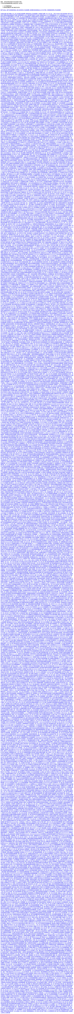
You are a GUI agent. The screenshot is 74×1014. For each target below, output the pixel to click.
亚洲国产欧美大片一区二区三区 (10, 261)
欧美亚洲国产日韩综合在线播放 (29, 626)
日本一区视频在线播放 (23, 154)
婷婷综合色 (54, 104)
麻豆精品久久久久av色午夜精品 (24, 305)
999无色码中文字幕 (32, 292)
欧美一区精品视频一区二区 (56, 42)
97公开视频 (5, 482)
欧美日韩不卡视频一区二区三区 (22, 541)
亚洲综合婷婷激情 (39, 498)
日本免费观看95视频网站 (26, 174)
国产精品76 (60, 426)
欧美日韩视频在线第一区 (20, 876)
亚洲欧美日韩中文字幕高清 (30, 314)
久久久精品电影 (55, 348)
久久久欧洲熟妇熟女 (26, 874)
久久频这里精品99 (66, 249)
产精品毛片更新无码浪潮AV (13, 996)
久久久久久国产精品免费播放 (54, 672)
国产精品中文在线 (35, 594)
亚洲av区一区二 (40, 189)
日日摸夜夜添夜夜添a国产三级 (31, 676)
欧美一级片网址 (57, 675)
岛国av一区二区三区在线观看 (8, 578)
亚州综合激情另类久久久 (25, 885)
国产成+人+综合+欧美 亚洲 (18, 862)
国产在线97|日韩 (69, 549)
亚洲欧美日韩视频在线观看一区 (59, 495)
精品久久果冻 (68, 275)
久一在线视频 (65, 973)
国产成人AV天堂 (55, 199)
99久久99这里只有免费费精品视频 (35, 944)
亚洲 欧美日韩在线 (48, 637)
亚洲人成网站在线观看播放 (13, 163)
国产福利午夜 (24, 507)
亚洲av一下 (42, 905)
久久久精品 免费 (30, 133)
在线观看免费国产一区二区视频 (16, 968)
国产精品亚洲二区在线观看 (35, 479)
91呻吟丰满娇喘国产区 (9, 189)
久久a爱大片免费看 (32, 175)
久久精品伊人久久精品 (64, 243)
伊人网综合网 (34, 983)
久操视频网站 (68, 976)
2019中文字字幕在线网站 (24, 888)
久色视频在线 (50, 274)
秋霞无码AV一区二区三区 (34, 86)
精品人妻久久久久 (68, 914)
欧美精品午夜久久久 (44, 186)
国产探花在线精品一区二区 (36, 613)
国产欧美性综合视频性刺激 (37, 814)
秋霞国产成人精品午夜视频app (50, 183)
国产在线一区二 (24, 202)
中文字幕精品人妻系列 (48, 888)
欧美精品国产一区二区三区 (29, 818)
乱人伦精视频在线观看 (35, 34)
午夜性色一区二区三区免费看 (16, 68)
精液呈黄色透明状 (43, 198)
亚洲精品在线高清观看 (10, 434)
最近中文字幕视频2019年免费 (47, 887)
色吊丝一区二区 (16, 153)
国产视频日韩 (44, 137)
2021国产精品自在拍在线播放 (65, 759)
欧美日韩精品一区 (42, 175)
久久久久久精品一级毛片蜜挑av (26, 213)
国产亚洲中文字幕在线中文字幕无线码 (14, 484)
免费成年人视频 (36, 41)
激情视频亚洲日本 (64, 322)
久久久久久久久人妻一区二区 (64, 396)
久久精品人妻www (66, 142)
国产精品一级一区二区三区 (20, 292)
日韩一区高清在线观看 (28, 525)
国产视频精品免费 (32, 706)
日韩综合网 (3, 13)
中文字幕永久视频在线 (64, 355)
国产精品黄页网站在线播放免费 (35, 454)
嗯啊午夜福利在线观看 (58, 207)
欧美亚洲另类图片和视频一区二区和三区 (54, 635)
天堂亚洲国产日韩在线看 (13, 110)
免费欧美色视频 (5, 139)
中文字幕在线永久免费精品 (49, 956)
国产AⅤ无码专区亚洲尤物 (13, 358)
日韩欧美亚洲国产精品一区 (33, 257)
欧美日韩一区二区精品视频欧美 (30, 599)
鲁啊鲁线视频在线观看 (50, 440)
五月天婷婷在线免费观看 (35, 631)
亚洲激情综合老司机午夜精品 (34, 242)
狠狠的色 (8, 770)
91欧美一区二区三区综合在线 (27, 53)
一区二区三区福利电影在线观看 (19, 479)
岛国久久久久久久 (26, 346)
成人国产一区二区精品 (22, 578)
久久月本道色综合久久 (63, 685)
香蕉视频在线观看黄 (51, 469)
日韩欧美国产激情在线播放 (22, 705)
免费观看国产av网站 (14, 548)
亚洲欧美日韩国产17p (53, 172)
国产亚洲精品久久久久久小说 (30, 634)
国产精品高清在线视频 (47, 169)
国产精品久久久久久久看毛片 (24, 190)
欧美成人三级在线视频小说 (57, 796)
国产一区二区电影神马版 (12, 885)
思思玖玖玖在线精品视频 (30, 78)
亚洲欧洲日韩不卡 (28, 165)
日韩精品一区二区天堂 (27, 428)
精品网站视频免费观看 (62, 166)
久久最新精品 (13, 136)
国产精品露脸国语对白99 (56, 563)
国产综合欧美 (63, 346)
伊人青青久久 (20, 535)
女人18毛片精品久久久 (11, 632)
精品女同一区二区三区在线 (13, 202)
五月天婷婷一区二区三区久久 (22, 48)
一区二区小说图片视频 (55, 917)
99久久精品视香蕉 (35, 641)
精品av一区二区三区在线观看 (60, 479)
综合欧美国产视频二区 (20, 162)
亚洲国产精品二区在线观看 (31, 781)
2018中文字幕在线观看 (50, 815)
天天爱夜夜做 (61, 965)
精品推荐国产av (31, 72)
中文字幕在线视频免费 (11, 142)
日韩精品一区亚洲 (13, 476)
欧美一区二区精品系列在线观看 (42, 47)
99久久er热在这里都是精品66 (50, 401)
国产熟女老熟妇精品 (44, 990)
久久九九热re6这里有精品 (8, 796)
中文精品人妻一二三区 (40, 330)
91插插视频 (56, 962)
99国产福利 (31, 985)
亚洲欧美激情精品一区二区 (52, 224)
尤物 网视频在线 (25, 343)
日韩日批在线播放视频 (52, 538)
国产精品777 (69, 584)
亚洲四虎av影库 (37, 764)
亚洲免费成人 (21, 646)
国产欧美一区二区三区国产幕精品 (16, 596)
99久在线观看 (57, 985)
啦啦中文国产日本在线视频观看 (51, 60)
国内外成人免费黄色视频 (47, 337)
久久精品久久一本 (21, 72)
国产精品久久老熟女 (52, 269)
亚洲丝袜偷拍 (58, 109)
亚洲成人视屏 (22, 802)
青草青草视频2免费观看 (57, 363)
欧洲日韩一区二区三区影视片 (60, 24)
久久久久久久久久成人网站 (9, 640)
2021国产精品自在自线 (18, 457)
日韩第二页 (5, 178)
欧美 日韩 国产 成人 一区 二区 (18, 221)
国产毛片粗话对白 (19, 231)
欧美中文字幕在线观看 (14, 602)
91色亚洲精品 (49, 755)
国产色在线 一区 (34, 529)
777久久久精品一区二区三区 (49, 628)
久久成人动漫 (37, 519)
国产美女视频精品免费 (26, 749)
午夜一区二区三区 (41, 694)
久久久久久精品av (38, 363)
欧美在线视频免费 (44, 697)
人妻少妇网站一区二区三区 (52, 696)
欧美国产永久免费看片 (10, 572)
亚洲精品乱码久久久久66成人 (38, 856)
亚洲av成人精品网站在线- (49, 723)
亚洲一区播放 (5, 299)
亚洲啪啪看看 (51, 218)
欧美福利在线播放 (38, 116)
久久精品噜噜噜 (40, 1000)
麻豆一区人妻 (26, 529)
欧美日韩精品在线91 (57, 502)
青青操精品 (21, 660)
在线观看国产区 (21, 693)
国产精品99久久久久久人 (12, 608)
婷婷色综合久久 (11, 128)
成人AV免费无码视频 (26, 446)
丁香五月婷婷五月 (68, 817)
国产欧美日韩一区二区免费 (66, 84)
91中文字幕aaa (68, 952)
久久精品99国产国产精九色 (45, 634)
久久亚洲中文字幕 (42, 626)
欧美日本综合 (47, 511)
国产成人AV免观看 (40, 127)
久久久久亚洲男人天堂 (32, 950)
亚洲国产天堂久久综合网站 (17, 581)
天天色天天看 (53, 470)
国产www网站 (58, 991)
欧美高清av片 (43, 407)
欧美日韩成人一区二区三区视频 (53, 826)
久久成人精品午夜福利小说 (15, 460)
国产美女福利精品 (64, 348)
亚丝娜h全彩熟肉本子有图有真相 (19, 308)
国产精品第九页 (5, 239)
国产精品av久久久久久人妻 (29, 575)
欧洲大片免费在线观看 (11, 510)
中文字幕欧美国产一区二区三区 (44, 148)
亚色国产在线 (30, 485)
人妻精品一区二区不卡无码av (61, 287)
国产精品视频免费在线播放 (14, 1003)
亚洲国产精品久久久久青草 (66, 876)
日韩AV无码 (60, 552)
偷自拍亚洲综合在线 (63, 231)
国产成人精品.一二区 (16, 666)
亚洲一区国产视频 (54, 778)
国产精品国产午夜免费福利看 (10, 342)
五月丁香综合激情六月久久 (28, 222)
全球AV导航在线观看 (20, 464)
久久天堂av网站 (24, 840)
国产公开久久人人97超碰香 (18, 696)
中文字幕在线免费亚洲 (45, 104)
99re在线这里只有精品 (60, 487)
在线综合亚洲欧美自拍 (34, 252)
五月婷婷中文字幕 (33, 308)
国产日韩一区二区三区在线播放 (27, 177)
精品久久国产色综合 (38, 142)
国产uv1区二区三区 (20, 702)
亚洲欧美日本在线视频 (23, 566)
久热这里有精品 (43, 31)
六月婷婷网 (3, 110)
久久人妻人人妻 (34, 187)
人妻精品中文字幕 (58, 351)
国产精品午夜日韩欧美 (41, 377)
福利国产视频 (40, 357)
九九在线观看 (27, 753)
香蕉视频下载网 (30, 930)
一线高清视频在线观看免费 (38, 354)
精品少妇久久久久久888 (55, 136)
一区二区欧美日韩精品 (46, 735)
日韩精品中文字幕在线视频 (29, 685)
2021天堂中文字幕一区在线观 (24, 233)
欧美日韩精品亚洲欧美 (23, 912)
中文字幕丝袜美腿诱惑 (51, 127)
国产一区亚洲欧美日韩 (49, 487)
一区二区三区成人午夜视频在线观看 (11, 584)
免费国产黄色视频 (62, 703)
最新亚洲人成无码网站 (34, 339)
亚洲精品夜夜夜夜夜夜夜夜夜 (25, 383)
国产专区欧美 (59, 201)
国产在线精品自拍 (50, 165)
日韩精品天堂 (9, 955)
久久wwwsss (66, 314)
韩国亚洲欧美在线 (9, 231)
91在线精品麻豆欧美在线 (32, 384)
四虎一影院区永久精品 (9, 762)
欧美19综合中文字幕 (47, 629)
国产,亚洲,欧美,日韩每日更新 (40, 151)
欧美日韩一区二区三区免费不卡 (35, 511)
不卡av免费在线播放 (17, 529)
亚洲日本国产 (37, 466)
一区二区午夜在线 (66, 257)
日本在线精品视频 (45, 466)
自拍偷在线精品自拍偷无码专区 (34, 508)
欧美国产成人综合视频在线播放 (15, 322)
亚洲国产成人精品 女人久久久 (30, 669)
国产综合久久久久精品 (12, 290)
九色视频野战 (68, 466)
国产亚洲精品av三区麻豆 (24, 772)
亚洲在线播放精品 (45, 820)
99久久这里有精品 (19, 973)
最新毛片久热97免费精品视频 (33, 240)
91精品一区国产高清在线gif (33, 820)
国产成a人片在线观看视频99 (31, 977)
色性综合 (31, 519)
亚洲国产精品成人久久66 (61, 467)
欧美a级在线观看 (46, 912)
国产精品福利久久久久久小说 (48, 146)
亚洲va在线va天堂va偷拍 (41, 660)
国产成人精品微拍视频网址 (10, 619)
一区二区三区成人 (36, 885)
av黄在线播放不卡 (46, 230)
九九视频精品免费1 (46, 93)
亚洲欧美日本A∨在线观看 (66, 22)
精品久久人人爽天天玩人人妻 (42, 619)
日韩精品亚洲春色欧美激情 (61, 489)
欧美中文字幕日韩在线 (48, 458)
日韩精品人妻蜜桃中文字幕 (47, 41)
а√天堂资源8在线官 (25, 139)
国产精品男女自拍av (31, 982)
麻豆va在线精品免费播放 (34, 137)
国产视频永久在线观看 (9, 759)
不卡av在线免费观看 (23, 501)
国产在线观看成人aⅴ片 (46, 881)
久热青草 (13, 803)
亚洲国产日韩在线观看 (33, 463)
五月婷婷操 (5, 90)
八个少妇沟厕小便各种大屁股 (35, 611)
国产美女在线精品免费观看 (65, 28)
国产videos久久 (39, 275)
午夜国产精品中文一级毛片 (41, 585)
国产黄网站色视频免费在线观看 (56, 952)
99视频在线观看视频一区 (8, 395)
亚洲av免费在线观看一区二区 (17, 266)
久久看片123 (13, 912)
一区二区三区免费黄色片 (23, 325)
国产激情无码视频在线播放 (33, 263)
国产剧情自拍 (59, 442)
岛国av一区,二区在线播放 (25, 451)
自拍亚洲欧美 (11, 293)
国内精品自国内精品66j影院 (58, 708)
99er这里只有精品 (23, 920)
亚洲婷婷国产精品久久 (19, 616)
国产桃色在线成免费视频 (60, 48)
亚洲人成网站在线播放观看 (22, 74)
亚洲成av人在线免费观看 (17, 145)
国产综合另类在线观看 (10, 673)
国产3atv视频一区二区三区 (10, 893)
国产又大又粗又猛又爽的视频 (19, 137)
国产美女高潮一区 (47, 838)
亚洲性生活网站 (44, 75)
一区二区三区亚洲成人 (24, 691)
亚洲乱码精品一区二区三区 (40, 927)
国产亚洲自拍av (44, 278)
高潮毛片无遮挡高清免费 (53, 818)
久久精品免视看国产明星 (37, 996)
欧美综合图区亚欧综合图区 (46, 713)
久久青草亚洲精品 (41, 964)
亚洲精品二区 (36, 693)
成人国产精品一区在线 (53, 193)
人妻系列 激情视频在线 (9, 399)
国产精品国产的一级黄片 (29, 555)
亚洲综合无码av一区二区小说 (22, 128)
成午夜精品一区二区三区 (17, 560)
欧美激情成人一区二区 (10, 628)
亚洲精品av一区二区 (23, 519)
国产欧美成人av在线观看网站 (58, 33)
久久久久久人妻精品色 (16, 63)
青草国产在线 (27, 1006)
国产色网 (37, 525)
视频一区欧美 (67, 414)
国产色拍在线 (6, 221)
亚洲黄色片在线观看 (27, 452)
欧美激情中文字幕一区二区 (45, 675)
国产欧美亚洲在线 (55, 608)
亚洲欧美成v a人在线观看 (34, 920)
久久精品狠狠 (39, 725)
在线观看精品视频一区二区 (32, 805)
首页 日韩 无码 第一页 (47, 192)
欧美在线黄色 (62, 313)
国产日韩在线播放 (38, 301)
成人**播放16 (41, 579)
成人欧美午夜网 (58, 809)
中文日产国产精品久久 (52, 657)
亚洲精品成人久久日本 (9, 352)
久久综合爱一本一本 (42, 71)
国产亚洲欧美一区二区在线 (49, 750)
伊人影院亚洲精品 (36, 110)
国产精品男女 (17, 507)
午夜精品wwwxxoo (64, 193)
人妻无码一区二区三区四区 (55, 982)
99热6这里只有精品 (21, 788)
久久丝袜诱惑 (16, 955)
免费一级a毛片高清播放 (11, 72)
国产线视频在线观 (5, 281)
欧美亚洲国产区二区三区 (66, 119)
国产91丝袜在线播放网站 (33, 75)
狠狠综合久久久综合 (40, 790)
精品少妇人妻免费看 (19, 870)
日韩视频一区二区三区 (34, 955)
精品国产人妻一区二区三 (9, 865)
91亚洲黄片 (25, 666)
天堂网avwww (47, 708)
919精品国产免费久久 (41, 809)
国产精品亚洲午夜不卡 (11, 80)
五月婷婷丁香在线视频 (59, 673)
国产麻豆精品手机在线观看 (53, 358)
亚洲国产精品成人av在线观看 (36, 296)
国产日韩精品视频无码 (35, 125)
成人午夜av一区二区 (51, 752)
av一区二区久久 (52, 372)
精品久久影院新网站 (23, 252)
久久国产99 (36, 1003)
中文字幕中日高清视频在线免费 (30, 667)
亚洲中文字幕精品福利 (53, 377)
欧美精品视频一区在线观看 (21, 567)
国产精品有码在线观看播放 (23, 349)
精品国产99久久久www (61, 39)
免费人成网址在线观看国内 (49, 143)
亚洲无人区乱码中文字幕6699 (41, 817)
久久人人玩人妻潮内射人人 (36, 507)
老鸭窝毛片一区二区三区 (39, 106)
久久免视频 (43, 590)
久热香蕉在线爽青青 (12, 92)
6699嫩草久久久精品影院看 (23, 166)
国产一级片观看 (68, 100)
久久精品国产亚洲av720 (45, 392)
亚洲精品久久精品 (23, 404)
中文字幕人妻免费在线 (6, 838)
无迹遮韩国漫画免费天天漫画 (36, 321)
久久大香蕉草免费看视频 (23, 871)
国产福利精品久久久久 (16, 525)
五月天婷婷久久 (7, 153)
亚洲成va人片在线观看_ (21, 69)
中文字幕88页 (68, 722)
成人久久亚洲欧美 (45, 343)
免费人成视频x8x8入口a (53, 154)
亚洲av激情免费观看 (14, 433)
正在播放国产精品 (31, 802)
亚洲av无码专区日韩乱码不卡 (24, 458)
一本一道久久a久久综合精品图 (59, 912)
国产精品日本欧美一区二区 (39, 272)
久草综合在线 (53, 416)
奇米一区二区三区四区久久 (39, 755)
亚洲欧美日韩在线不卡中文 (50, 779)
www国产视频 (61, 86)
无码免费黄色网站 (13, 601)
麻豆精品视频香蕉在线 (29, 460)
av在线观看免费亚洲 (49, 467)
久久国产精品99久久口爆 (25, 398)
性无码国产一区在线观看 (26, 738)
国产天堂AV (37, 971)
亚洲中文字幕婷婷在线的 (16, 753)
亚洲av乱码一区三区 (33, 218)
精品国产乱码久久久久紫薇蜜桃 (34, 678)
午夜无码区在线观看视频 (8, 48)
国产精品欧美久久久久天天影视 (30, 846)
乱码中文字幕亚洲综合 (10, 734)
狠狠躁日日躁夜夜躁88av (9, 650)
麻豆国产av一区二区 (14, 482)
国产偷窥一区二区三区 (31, 762)
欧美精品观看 (47, 363)
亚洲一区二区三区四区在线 (47, 666)
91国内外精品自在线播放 (48, 109)
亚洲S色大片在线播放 (27, 237)
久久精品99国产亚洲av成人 (10, 1006)
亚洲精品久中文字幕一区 (43, 78)
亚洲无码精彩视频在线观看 (44, 661)
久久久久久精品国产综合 (11, 629)
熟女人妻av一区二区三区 (55, 54)
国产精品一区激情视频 (67, 546)
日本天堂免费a (43, 367)
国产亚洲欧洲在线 (30, 862)
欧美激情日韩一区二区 (66, 60)
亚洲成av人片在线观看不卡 (50, 507)
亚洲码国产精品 (63, 233)
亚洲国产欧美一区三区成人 (27, 815)
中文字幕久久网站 (45, 411)
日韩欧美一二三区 (43, 993)
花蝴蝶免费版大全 (43, 19)
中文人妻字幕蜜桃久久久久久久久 (24, 927)
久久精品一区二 (37, 629)
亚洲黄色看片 (59, 626)
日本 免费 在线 (53, 246)
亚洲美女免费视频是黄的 (44, 947)
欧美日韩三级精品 (11, 744)
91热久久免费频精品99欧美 (56, 258)
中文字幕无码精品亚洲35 (18, 295)
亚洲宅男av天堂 (20, 879)
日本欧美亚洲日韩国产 (56, 781)
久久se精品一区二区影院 (43, 575)
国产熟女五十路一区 (27, 490)
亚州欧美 (30, 764)
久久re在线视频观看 (67, 109)
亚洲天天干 (48, 100)
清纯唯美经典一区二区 (40, 153)
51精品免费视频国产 (55, 588)
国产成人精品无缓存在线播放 (30, 520)
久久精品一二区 (49, 753)
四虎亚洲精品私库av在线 (66, 304)
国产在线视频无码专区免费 (39, 700)
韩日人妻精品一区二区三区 (30, 732)
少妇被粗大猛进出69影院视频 (27, 770)
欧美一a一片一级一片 (50, 728)
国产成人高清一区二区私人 (9, 775)
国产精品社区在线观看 (48, 791)
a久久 (40, 702)
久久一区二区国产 (13, 903)
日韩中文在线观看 (24, 355)
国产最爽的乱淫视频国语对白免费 (35, 614)
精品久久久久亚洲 (19, 793)
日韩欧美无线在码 (46, 334)
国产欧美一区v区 (55, 304)
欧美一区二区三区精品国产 (49, 545)
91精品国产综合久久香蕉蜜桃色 (53, 452)
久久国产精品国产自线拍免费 (53, 249)
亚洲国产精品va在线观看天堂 (47, 201)
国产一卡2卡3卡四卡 (41, 884)
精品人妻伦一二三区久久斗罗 (48, 929)
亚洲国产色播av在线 (34, 104)
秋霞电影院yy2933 (22, 15)
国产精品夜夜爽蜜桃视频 (50, 81)
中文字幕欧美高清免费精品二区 (35, 906)
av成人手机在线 (22, 136)
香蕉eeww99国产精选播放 (21, 585)
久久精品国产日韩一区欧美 (56, 775)
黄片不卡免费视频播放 (55, 844)
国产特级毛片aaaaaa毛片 (57, 423)
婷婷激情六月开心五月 (11, 216)
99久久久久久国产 (22, 545)
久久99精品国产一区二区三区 (10, 51)
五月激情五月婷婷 (6, 27)
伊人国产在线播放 (27, 440)
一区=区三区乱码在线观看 (53, 436)
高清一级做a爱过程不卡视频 (20, 779)
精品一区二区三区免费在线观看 (64, 248)
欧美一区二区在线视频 (38, 81)
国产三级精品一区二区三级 (39, 473)
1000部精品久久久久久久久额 (8, 86)
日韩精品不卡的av (39, 387)
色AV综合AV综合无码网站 (32, 717)
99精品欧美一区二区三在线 (11, 979)
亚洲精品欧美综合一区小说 (45, 157)
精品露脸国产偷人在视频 (17, 828)
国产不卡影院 (6, 676)
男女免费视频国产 (16, 664)
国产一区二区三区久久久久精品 (49, 231)
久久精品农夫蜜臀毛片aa (44, 747)
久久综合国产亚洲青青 (61, 216)
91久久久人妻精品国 (59, 275)
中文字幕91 (7, 967)
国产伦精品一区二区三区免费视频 (25, 775)
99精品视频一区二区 (54, 859)
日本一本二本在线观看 (31, 172)
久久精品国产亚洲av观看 (49, 705)
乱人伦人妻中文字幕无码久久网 (62, 799)
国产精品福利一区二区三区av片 (47, 529)
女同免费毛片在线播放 (8, 634)
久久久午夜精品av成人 (59, 420)
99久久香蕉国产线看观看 (34, 334)
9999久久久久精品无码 (8, 793)
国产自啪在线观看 (44, 470)
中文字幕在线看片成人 (30, 968)
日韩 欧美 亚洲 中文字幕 (39, 738)
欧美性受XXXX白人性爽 (26, 785)
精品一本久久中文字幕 (21, 175)
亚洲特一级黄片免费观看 (35, 169)
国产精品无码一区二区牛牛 (48, 604)
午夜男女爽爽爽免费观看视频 (46, 408)
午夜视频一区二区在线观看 (58, 103)
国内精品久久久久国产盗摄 (66, 504)
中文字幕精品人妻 (39, 767)
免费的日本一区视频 (66, 785)
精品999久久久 (14, 908)
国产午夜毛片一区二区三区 (20, 454)
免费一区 (16, 149)
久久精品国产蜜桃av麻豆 (19, 426)
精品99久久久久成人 (47, 558)
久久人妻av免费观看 (10, 631)
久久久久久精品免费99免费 (22, 395)
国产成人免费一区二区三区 (58, 245)
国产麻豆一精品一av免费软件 (27, 859)
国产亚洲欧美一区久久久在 (47, 257)
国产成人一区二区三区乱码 (64, 416)
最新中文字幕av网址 (29, 660)
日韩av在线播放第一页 (54, 398)
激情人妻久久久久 (30, 923)
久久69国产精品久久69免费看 (55, 151)
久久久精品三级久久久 (26, 268)
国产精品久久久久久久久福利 (28, 402)
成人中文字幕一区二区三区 (30, 216)
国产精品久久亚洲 (47, 725)
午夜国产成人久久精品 (29, 275)
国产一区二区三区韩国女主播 (29, 298)
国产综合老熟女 (59, 125)
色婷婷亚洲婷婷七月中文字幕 (10, 227)
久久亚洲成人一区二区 (29, 178)
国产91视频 (11, 45)
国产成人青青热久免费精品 (36, 637)
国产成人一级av (32, 918)
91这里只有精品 (21, 127)
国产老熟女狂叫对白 (26, 513)
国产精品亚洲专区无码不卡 (16, 89)
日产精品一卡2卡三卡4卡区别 (26, 380)
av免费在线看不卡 (29, 124)
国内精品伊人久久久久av (31, 416)
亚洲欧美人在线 (7, 514)
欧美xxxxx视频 (50, 856)
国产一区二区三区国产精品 (61, 767)
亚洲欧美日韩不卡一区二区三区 (9, 378)
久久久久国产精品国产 (41, 787)
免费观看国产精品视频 (26, 974)
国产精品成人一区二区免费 (20, 337)
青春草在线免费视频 (63, 743)
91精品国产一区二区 (21, 352)
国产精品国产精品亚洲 (9, 18)
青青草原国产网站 (10, 328)
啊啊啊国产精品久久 (40, 504)
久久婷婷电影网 (11, 464)
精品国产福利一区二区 (48, 720)
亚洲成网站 (67, 932)
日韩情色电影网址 (61, 611)
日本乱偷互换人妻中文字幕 (18, 254)
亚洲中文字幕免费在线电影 (8, 549)
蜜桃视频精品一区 (40, 979)
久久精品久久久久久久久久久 (8, 723)
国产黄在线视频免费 (37, 793)
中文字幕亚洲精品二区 (21, 410)
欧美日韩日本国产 (40, 638)
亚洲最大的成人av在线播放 (59, 65)
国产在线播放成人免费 (62, 529)
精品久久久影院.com (23, 962)
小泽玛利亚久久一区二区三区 (12, 370)
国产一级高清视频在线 (56, 314)
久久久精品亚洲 (51, 428)
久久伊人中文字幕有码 (31, 607)
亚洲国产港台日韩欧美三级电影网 (63, 986)
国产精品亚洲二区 (30, 884)
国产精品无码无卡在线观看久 (27, 130)
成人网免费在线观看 (34, 74)
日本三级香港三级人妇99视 (22, 230)
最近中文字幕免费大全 (31, 340)
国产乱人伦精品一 (23, 726)
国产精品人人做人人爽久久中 (63, 540)
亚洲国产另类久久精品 (35, 146)
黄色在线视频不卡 (22, 80)
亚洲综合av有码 (37, 192)
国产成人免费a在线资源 (30, 934)
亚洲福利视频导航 (14, 41)
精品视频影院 (44, 971)
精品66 (61, 840)
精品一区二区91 (30, 112)
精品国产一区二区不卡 (66, 896)
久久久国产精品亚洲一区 (16, 555)
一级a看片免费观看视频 (33, 946)
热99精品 (51, 812)
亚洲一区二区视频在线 (31, 832)
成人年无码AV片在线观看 (49, 265)
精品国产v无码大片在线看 (37, 601)
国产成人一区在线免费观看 (57, 650)
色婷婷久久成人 (65, 622)
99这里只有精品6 (68, 492)
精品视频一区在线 (46, 828)
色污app (10, 685)
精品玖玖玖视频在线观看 (57, 535)
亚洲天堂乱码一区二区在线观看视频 (61, 461)
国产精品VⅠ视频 (30, 87)
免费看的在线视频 (11, 97)
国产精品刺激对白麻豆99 (31, 993)
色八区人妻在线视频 (54, 596)
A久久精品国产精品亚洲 (30, 964)
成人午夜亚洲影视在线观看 (29, 63)
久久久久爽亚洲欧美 (34, 548)
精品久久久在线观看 (14, 991)
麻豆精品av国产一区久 (17, 732)
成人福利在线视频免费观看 (10, 853)
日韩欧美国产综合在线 (58, 181)
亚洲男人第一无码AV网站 (15, 709)
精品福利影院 (25, 505)
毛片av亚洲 (14, 443)
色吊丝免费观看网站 (46, 149)
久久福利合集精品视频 (15, 22)
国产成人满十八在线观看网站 (50, 843)
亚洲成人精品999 (24, 36)
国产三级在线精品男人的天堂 (19, 906)
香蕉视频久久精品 (5, 818)
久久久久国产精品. (67, 881)
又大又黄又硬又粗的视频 (59, 352)
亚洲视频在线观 (51, 911)
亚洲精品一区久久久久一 (26, 991)
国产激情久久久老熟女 (33, 405)
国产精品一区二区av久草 (47, 850)
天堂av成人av (50, 655)
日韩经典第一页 (10, 425)
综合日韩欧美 (14, 620)
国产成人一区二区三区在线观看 (58, 298)
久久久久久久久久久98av (39, 974)
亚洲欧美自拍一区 (28, 980)
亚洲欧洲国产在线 (22, 808)
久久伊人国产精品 (57, 881)
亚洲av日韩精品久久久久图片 (8, 882)
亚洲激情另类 (28, 492)
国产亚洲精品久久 (18, 54)
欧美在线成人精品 (15, 272)
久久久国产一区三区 (6, 25)
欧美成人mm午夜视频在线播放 (34, 44)
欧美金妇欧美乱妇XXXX (20, 33)
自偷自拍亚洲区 (48, 758)
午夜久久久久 (42, 532)
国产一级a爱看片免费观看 (47, 125)
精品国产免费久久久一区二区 (9, 849)
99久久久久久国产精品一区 (36, 265)
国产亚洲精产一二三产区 (9, 508)
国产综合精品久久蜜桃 (38, 190)
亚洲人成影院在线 (5, 310)
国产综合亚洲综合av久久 (12, 700)
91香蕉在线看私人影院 (23, 390)
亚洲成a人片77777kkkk (15, 493)
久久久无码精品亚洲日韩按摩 (19, 644)
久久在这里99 (46, 234)
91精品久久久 (41, 832)
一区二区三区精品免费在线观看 (16, 236)
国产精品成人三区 (22, 1005)
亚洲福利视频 (65, 136)
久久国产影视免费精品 (59, 295)
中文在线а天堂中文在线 (25, 561)
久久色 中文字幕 (61, 470)
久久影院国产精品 (51, 106)
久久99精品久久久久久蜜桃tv (47, 805)
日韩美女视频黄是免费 (37, 708)
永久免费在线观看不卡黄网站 (25, 461)
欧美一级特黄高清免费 (16, 878)
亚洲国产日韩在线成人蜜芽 (37, 897)
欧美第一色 (29, 342)
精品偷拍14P (28, 831)
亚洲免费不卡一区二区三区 (59, 184)
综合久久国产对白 (65, 934)
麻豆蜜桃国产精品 (34, 505)
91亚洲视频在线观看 (43, 136)
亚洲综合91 (21, 1006)
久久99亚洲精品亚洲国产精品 (35, 113)
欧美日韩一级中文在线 (24, 160)
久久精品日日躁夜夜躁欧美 (64, 146)
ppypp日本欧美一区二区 (28, 971)
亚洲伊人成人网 (43, 345)
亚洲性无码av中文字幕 (10, 899)
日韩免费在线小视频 (6, 212)
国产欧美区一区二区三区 (38, 561)
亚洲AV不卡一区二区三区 (38, 346)
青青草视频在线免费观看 (41, 862)
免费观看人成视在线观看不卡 (65, 538)
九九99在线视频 (35, 772)
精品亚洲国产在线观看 (65, 472)
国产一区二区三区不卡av (38, 874)
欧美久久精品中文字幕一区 (54, 772)
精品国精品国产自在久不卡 (17, 469)
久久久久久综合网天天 (45, 722)
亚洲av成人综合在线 (44, 650)
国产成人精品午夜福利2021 (39, 831)
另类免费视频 (34, 50)
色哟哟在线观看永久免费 (66, 532)
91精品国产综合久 (56, 47)
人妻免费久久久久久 (16, 19)
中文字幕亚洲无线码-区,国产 (59, 301)
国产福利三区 (45, 764)
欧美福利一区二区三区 (46, 207)
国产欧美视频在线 (55, 370)
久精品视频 (67, 949)
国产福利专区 (36, 929)
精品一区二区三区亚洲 (66, 558)
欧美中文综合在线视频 (30, 168)
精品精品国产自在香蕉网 (51, 419)
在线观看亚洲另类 (53, 937)
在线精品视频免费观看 (26, 272)
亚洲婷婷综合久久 (6, 295)
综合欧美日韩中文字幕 (12, 489)
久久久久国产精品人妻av (36, 160)
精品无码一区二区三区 (44, 870)
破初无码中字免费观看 (11, 950)
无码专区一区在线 (56, 187)
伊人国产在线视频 (47, 702)
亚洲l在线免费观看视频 (6, 815)
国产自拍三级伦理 (55, 517)
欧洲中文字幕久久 (37, 234)
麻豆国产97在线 (61, 446)
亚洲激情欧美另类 (60, 976)
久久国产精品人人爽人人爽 (36, 489)
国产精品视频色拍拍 (66, 59)
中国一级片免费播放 (6, 298)
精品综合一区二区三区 (49, 160)
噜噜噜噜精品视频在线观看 (35, 843)
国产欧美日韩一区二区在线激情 (31, 709)
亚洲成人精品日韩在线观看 (51, 746)
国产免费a (47, 445)
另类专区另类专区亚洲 (30, 467)
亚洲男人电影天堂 (52, 439)
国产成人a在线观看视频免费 (54, 153)
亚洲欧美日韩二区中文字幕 (7, 897)
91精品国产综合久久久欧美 (44, 784)
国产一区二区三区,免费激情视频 (38, 154)
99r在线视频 (40, 858)
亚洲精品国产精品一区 (46, 516)
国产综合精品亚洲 (65, 567)
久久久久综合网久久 (53, 255)
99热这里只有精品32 (37, 791)
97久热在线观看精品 (11, 570)
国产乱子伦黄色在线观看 (25, 700)
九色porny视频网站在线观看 (31, 65)
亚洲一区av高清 (41, 360)
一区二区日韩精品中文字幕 (29, 260)
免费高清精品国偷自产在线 (10, 15)
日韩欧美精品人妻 (12, 283)
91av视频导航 (50, 90)
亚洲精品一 (43, 389)
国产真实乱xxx (10, 210)
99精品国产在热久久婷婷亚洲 (54, 797)
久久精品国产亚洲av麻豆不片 (56, 75)
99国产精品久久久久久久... (9, 788)
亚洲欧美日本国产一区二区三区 (14, 407)
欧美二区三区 (28, 528)
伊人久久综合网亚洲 (20, 133)
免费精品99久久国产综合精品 (47, 537)
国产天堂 (17, 293)
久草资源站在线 (34, 990)
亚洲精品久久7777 (17, 146)
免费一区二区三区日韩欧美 (36, 404)
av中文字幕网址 (49, 295)
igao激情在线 (10, 204)
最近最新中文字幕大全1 (25, 755)
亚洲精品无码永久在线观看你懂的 (56, 899)
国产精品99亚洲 (38, 882)
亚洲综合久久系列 (17, 520)
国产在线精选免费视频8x (63, 139)
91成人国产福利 (49, 36)
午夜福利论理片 (58, 90)
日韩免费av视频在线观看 (7, 507)
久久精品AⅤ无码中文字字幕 (56, 949)
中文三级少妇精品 (34, 225)
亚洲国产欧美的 (7, 538)
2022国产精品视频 (34, 121)
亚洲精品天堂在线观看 (17, 78)
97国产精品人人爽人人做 (51, 726)
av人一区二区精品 (56, 68)
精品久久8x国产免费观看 (26, 976)
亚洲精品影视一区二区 (34, 962)
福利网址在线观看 (50, 979)
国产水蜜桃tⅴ (13, 281)
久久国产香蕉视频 (65, 643)
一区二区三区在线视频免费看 (65, 104)
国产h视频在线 (57, 676)
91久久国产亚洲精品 (52, 422)
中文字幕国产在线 (13, 613)
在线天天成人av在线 (19, 472)
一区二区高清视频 (37, 458)
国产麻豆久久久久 (34, 937)
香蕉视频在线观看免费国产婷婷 (23, 569)
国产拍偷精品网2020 (65, 579)
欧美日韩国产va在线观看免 (57, 325)
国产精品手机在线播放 (60, 888)
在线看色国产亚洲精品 (41, 540)
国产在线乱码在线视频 (56, 803)
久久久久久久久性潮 (53, 22)
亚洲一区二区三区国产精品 (9, 166)
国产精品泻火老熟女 (44, 917)
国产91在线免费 (54, 121)
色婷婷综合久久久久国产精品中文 (39, 54)
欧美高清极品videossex (27, 116)
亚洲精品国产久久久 (52, 455)
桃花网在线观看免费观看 (20, 946)
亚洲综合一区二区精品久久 (61, 655)
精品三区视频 (11, 867)
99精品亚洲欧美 (19, 103)
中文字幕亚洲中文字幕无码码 (49, 510)
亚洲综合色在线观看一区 (60, 169)
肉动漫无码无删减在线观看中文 (45, 322)
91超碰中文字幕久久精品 (31, 605)
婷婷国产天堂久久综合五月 (64, 728)
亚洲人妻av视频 (6, 837)
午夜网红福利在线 (44, 534)
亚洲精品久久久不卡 (51, 581)
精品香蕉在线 (5, 41)
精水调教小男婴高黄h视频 (27, 153)
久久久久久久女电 (57, 900)
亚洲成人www (12, 414)
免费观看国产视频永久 (39, 324)
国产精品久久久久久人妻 (63, 610)
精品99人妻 (37, 149)
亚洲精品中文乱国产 (10, 455)
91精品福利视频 (41, 578)
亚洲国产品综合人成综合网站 (45, 741)
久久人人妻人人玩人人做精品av (39, 597)
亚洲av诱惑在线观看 (30, 295)
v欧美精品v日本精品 (66, 308)
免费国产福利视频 (33, 317)
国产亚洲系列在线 (28, 546)
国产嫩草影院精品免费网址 (27, 602)
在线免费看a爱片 (13, 429)
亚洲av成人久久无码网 (38, 302)
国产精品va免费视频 (19, 172)
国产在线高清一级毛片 (51, 336)
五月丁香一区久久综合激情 (31, 538)
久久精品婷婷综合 (27, 534)
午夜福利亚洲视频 (43, 523)
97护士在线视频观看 (19, 499)
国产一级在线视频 (32, 274)
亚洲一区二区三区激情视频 (22, 746)
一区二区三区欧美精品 (50, 498)
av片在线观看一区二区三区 (40, 174)
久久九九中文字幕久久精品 (61, 37)
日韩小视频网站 (28, 623)
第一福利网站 (22, 284)
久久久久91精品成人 (14, 990)
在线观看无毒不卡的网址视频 (9, 390)
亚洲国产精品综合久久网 (41, 825)
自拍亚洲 (54, 918)
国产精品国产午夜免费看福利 (55, 178)
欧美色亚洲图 (67, 729)
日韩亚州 (61, 543)
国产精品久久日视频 (22, 307)
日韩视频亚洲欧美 (50, 324)
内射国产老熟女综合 (42, 481)
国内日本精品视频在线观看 (17, 829)
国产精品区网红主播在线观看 (11, 805)
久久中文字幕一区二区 (26, 473)
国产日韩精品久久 (46, 932)
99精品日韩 (56, 310)
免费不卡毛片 (46, 437)
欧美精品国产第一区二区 (57, 747)
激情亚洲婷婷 (8, 529)
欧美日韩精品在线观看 (43, 663)
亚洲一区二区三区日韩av (45, 890)
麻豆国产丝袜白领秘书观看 (38, 752)
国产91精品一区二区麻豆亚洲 (42, 484)
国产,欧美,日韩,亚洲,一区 (33, 33)
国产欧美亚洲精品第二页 (60, 921)
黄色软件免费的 (61, 582)
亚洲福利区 (11, 440)
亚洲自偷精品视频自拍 (58, 693)
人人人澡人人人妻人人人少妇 (52, 934)
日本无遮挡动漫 (44, 823)
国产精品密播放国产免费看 (52, 561)
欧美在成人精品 (15, 887)
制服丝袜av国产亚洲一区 (60, 393)
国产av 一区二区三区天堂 (30, 837)
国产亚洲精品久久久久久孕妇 (43, 761)
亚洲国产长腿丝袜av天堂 (14, 428)
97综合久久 (3, 92)
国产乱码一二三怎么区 (67, 999)
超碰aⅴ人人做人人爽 (63, 893)
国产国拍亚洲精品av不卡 (30, 322)
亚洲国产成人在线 (25, 351)
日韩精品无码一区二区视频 (11, 196)
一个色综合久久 (56, 625)
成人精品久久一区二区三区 (45, 317)
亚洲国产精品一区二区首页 (36, 202)
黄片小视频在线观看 (34, 227)
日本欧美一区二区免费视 (20, 511)
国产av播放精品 (36, 268)
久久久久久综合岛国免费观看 (60, 157)
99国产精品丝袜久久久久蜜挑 (47, 1003)
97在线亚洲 (21, 31)
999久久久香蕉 (53, 764)
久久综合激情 (59, 891)
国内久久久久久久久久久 (32, 596)
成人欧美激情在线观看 (23, 961)
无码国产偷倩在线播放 (26, 433)
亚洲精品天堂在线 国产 (37, 21)
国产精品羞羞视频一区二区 (40, 852)
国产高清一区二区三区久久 (62, 613)
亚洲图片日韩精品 (64, 696)
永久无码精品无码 (9, 499)
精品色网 (50, 585)
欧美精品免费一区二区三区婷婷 (24, 151)
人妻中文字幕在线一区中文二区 (51, 281)
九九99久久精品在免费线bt (18, 375)
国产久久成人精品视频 (51, 171)
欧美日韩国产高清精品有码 (56, 443)
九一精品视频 (17, 21)
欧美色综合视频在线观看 (32, 702)
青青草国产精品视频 (58, 758)
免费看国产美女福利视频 (50, 614)
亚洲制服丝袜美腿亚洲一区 (11, 451)
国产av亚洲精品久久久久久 (54, 644)
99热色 (49, 431)
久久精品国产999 (66, 478)
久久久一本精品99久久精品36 (31, 205)
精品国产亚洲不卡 (18, 977)
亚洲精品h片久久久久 (47, 691)
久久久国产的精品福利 (20, 690)
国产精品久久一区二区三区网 (55, 971)
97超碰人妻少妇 (30, 375)
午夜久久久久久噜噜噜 (11, 383)
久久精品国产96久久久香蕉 (41, 375)
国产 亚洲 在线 (16, 446)
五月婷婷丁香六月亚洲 (22, 248)
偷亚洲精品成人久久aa (50, 647)
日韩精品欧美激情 (46, 502)
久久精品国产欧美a (44, 812)
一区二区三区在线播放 (17, 245)
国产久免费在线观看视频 (25, 290)
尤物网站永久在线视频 (10, 57)
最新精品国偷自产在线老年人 (15, 77)
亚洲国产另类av (14, 694)
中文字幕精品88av (62, 493)
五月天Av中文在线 (48, 782)
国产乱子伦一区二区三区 (19, 384)
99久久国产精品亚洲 (60, 720)
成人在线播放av (36, 422)
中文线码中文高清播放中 (16, 275)
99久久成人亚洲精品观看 (39, 546)
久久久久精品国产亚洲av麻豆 (36, 445)
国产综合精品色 (28, 703)
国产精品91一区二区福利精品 (40, 513)
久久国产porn (4, 53)
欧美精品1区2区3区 (34, 407)
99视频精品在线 (6, 666)
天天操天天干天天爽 (12, 660)
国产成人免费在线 (45, 841)
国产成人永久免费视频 (33, 311)
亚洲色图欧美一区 (65, 411)
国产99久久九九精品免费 (53, 417)
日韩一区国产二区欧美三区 (33, 199)
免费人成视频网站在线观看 (11, 419)
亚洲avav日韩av (63, 820)
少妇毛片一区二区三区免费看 (24, 899)
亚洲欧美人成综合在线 (53, 776)
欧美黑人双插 (60, 549)
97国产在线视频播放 (26, 537)
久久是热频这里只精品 (58, 629)
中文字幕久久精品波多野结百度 (34, 773)
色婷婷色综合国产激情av (54, 785)
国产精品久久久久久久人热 (13, 638)
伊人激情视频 (9, 269)
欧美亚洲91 (7, 257)
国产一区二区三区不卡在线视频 (56, 927)
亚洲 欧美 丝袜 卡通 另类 (23, 97)
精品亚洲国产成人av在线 (23, 327)
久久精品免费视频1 (50, 128)
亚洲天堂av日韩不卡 (13, 118)
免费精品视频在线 (42, 274)
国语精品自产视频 (52, 101)
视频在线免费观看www (16, 143)
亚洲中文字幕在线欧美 (23, 653)
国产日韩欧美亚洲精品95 (52, 749)
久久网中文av (68, 266)
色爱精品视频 (61, 861)
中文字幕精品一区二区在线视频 (15, 156)
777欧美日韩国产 (25, 999)
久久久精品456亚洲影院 (63, 101)
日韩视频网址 (64, 221)
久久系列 (5, 717)
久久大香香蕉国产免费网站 (21, 265)
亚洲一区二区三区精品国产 (23, 436)
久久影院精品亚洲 (29, 28)
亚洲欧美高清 (54, 339)
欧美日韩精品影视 (23, 261)
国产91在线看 (55, 699)
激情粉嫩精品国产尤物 (21, 113)
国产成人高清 (32, 682)
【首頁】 (20, 3)
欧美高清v (59, 265)
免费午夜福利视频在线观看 (62, 428)
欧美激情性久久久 (13, 855)
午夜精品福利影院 (43, 119)
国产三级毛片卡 (51, 330)
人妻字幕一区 (24, 955)
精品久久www (36, 492)
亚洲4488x (13, 1002)
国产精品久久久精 (5, 626)
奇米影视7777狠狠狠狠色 (22, 723)
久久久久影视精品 (56, 50)
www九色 (38, 828)
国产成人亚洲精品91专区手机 (18, 242)
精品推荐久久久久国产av (50, 446)
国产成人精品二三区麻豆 (50, 168)
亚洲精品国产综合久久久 (23, 640)
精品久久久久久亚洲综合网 (42, 399)
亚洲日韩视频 (68, 650)
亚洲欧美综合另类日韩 (62, 997)
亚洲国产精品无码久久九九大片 (48, 254)
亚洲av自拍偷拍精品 (36, 956)
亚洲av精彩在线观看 (45, 381)
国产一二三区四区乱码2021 (14, 219)
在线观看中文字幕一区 (29, 672)
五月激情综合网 (65, 588)
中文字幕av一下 (49, 48)
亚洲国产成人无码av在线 (66, 930)
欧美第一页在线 (29, 932)
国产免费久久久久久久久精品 (40, 1005)
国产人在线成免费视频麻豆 (65, 837)
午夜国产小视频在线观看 (26, 27)
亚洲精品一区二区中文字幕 (14, 351)
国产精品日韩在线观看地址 (7, 263)
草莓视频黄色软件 (53, 25)
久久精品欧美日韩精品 (52, 57)
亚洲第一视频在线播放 (6, 778)
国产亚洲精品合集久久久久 (60, 755)
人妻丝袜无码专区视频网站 (17, 713)
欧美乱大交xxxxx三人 (54, 395)
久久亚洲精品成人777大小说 (57, 180)
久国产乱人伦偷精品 (54, 69)
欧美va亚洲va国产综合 (22, 673)
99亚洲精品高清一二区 (16, 310)
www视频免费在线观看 (36, 230)
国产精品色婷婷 (59, 414)
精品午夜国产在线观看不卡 (49, 140)
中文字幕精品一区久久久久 (55, 71)
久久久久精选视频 (22, 893)
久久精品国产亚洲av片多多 (19, 485)
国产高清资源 (63, 13)
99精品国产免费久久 (44, 121)
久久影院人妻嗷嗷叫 (52, 861)
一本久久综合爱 (11, 317)
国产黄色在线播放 (30, 790)
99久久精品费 (63, 522)
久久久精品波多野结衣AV (38, 970)
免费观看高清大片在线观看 (28, 737)
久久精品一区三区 (51, 284)
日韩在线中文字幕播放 (13, 53)
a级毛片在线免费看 (57, 551)
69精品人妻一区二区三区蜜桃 (41, 622)
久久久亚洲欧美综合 (43, 22)
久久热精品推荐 (30, 616)
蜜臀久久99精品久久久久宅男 (27, 411)
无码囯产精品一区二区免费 (40, 776)
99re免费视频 (13, 731)
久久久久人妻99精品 (41, 672)
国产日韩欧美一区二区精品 (48, 204)
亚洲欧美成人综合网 (18, 703)
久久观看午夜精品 (41, 818)
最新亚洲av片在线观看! (32, 13)
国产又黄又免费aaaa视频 (15, 34)
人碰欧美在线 (5, 635)
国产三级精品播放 (10, 175)
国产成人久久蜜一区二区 (28, 540)
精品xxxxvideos (24, 107)
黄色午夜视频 (35, 537)
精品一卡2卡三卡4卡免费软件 (49, 86)
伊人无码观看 (54, 849)
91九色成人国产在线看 (37, 908)
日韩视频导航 (49, 420)
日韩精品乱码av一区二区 (28, 1000)
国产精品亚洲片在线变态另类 (19, 643)
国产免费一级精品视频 (31, 228)
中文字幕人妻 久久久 (26, 684)
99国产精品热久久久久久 (9, 496)
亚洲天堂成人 (41, 419)
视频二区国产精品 (61, 302)
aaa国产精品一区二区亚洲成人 (12, 343)
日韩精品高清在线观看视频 (35, 281)
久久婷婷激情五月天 (38, 24)
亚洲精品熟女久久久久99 (16, 37)
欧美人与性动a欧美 (12, 458)
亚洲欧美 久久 (7, 823)
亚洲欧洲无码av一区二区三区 (38, 420)
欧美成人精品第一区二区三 (9, 307)
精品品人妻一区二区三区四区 (33, 841)
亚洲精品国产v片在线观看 (57, 466)
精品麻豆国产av (64, 596)
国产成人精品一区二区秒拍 (16, 670)
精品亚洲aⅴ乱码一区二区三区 (62, 41)
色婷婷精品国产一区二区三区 (56, 594)
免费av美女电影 (13, 289)
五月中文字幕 (42, 861)
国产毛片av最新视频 (63, 993)
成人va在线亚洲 (23, 51)
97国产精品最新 (67, 905)
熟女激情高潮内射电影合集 (40, 316)
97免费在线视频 (33, 243)
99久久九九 (58, 646)
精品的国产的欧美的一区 (42, 567)
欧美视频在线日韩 (10, 927)
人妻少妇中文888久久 (62, 526)
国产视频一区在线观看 (35, 204)
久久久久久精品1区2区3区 (18, 25)
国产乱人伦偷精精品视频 (27, 531)
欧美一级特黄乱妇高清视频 (34, 558)
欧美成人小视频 (52, 278)
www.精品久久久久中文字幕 (32, 469)
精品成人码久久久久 (51, 738)
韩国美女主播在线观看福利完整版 (42, 744)
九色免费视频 (27, 31)
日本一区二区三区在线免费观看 (21, 778)
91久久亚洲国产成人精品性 (66, 734)
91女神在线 (65, 663)
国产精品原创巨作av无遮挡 (46, 599)
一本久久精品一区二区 (14, 413)
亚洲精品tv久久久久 (31, 522)
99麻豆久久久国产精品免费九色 (22, 95)
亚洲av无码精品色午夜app (63, 106)
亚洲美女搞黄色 (18, 669)
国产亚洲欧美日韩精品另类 (29, 661)
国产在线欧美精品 (67, 841)
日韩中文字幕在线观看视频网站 (52, 601)
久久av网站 (26, 146)
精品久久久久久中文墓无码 (55, 476)
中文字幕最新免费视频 (51, 493)
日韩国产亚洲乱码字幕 (10, 688)
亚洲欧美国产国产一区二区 (41, 293)
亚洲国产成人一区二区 (21, 803)
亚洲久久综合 (37, 973)
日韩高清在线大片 (60, 30)
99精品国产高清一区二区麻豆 (43, 918)
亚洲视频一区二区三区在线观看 (28, 902)
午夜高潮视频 (47, 184)
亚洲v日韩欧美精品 (12, 461)
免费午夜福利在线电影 (46, 693)
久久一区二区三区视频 (61, 604)
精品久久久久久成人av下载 (25, 938)
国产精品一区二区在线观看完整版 (54, 729)
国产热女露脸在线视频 (41, 101)
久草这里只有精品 (17, 728)
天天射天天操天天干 (41, 57)
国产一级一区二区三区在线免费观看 (53, 822)
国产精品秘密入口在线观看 (61, 227)
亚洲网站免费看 (26, 354)
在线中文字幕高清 (45, 517)
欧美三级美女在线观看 (32, 711)
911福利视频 (67, 327)
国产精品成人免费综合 (27, 1003)
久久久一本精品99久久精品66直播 (16, 417)
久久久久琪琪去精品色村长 (64, 510)
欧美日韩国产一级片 (68, 548)
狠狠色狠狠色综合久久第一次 (25, 629)
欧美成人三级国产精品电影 (51, 814)
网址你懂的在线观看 (20, 287)
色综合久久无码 (55, 947)
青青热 (70, 887)
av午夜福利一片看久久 (8, 690)
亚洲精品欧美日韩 (9, 115)
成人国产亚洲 (33, 131)
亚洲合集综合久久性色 (45, 535)
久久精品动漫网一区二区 (25, 620)
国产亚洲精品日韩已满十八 (50, 215)
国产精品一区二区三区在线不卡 (45, 449)
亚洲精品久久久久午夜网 (63, 53)
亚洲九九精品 (55, 305)
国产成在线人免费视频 (8, 752)
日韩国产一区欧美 (30, 25)
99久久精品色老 (58, 572)
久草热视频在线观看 (34, 258)
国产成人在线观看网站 (20, 678)
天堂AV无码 (37, 28)
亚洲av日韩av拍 (45, 313)
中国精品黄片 (62, 307)
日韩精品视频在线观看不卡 (65, 296)
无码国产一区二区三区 (50, 133)
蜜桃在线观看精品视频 (47, 393)
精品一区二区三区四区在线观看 (18, 994)
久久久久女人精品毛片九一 (25, 289)
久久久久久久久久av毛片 (16, 873)
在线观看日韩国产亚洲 (14, 738)
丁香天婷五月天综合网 (52, 222)
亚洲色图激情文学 (29, 127)
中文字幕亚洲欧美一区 (60, 617)
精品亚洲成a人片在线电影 (25, 316)
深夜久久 (50, 825)
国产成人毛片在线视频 (39, 696)
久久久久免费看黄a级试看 (35, 319)
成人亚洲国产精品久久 (17, 212)
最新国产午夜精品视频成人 (54, 308)
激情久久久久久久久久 (26, 657)
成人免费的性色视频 (6, 932)
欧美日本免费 (38, 616)
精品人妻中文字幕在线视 (65, 578)
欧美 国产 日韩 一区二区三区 (13, 737)
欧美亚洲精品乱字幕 (35, 881)
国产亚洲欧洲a (4, 548)
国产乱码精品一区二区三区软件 (47, 205)
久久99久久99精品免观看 (33, 201)
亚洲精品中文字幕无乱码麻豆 (17, 800)
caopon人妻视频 (60, 268)
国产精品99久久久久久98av (12, 822)
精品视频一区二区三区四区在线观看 (42, 68)
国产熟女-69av (26, 225)
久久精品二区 (43, 772)
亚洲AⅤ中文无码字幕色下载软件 (32, 576)
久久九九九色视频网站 (43, 607)
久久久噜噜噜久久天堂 (32, 284)
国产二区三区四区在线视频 (28, 847)
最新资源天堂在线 (56, 252)
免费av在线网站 (45, 740)
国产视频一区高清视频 (66, 756)
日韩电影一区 (67, 198)
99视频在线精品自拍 (33, 853)
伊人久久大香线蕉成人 (50, 142)
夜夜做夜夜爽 (39, 555)
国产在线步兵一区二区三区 (55, 340)
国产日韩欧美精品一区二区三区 (54, 905)
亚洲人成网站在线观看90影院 (55, 95)
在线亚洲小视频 (35, 278)
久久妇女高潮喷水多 (37, 608)
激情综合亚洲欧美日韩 (65, 310)
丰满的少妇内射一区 (12, 184)
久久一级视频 (29, 696)
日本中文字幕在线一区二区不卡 (9, 369)
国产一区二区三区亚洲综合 (43, 915)
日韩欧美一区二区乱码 (44, 781)
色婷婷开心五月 (44, 62)
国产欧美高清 (68, 714)
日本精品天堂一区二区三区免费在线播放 (42, 811)
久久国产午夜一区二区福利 (57, 714)
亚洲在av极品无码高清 (11, 591)
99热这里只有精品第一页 (43, 968)
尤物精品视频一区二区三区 (18, 340)
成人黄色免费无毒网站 (6, 337)
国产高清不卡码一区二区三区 (14, 452)
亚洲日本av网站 (14, 844)
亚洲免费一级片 (57, 585)
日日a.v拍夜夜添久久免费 (51, 233)
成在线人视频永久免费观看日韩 (60, 923)
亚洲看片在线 (9, 703)
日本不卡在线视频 (10, 722)
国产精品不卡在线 (8, 146)
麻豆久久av (38, 502)
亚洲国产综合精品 (50, 970)
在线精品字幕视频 (67, 484)
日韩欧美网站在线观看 (9, 218)
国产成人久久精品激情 (63, 134)
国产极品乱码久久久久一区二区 (40, 620)
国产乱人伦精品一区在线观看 (33, 426)
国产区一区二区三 (23, 844)
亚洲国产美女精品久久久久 (22, 834)
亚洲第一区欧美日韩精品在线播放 (9, 398)
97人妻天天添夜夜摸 (45, 33)
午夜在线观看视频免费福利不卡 (39, 95)
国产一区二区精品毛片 (16, 818)
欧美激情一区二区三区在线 (18, 109)
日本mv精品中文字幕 (23, 319)
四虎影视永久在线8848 (66, 602)
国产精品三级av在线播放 (49, 30)
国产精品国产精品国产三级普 (34, 373)
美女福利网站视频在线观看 (43, 847)
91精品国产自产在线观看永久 (39, 98)
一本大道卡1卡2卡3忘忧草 (62, 979)
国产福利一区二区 (12, 169)
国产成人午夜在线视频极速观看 (14, 260)
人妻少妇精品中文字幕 (23, 697)
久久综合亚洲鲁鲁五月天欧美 (39, 193)
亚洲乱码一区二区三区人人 (10, 252)
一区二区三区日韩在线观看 (52, 840)
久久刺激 (58, 142)
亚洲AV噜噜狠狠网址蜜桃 (9, 535)
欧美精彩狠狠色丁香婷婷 (47, 66)
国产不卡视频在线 (47, 573)
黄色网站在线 (4, 831)
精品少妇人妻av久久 (28, 582)
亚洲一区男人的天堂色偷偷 (65, 422)
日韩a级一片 (20, 481)
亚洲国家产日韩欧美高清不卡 (64, 336)
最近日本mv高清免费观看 (45, 950)
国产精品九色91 (59, 846)
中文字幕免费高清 (54, 343)
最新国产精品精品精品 (52, 876)
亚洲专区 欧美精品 (30, 499)
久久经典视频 (18, 846)
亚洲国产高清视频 (6, 558)
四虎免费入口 (43, 225)
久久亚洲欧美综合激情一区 (57, 770)
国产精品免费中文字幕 (26, 470)
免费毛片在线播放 (60, 160)
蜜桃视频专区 (8, 714)
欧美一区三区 (54, 28)
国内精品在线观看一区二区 (33, 417)
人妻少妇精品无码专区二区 (38, 493)
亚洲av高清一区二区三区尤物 (41, 976)
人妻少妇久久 (32, 896)
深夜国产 (38, 411)
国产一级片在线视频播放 (44, 605)
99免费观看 (58, 56)
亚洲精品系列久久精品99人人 (49, 426)
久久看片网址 (61, 994)
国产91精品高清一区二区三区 (52, 196)
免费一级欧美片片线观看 (30, 495)
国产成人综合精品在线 (34, 564)
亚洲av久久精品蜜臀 (64, 333)
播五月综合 (68, 808)
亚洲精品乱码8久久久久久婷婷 (46, 478)
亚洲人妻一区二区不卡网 (52, 681)
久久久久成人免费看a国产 (17, 198)
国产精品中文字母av (63, 81)
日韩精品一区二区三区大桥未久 (64, 956)
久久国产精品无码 (29, 386)
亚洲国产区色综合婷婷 (25, 422)
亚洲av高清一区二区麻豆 (19, 199)
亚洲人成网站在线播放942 (65, 726)
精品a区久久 (10, 100)
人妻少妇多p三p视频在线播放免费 (62, 741)
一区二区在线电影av (41, 145)
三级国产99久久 (47, 608)
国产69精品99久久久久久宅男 (28, 449)
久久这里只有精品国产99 (21, 549)
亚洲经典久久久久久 (37, 528)
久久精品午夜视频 (54, 505)
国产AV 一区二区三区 (21, 900)
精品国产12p (31, 69)
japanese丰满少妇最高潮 (9, 436)
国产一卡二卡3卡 (59, 327)
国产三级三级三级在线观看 (28, 122)
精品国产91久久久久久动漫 (50, 528)
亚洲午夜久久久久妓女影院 (66, 814)
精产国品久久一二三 (12, 653)
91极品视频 (11, 472)
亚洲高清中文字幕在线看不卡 (46, 463)
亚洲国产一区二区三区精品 (18, 687)
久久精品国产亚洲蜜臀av (60, 408)
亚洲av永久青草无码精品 (10, 160)
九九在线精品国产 (24, 401)
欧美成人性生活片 (37, 451)
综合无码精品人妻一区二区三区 (17, 87)
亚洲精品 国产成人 (35, 389)
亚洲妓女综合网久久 (15, 526)
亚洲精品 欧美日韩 (19, 28)
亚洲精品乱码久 (43, 308)
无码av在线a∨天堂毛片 (54, 481)
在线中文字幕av (45, 325)
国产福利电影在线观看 (48, 572)
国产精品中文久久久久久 (63, 723)
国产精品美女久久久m (63, 806)
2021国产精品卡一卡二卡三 (49, 236)
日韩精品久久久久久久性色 (10, 926)
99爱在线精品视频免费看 (58, 149)
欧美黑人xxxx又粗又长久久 (50, 113)
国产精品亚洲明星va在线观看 (32, 472)
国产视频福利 (63, 175)
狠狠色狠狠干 (4, 832)
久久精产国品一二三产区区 (56, 237)
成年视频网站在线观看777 (60, 366)
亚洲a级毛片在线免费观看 (58, 380)
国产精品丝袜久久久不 (24, 988)
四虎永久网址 (48, 349)
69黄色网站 (56, 322)
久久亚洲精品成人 (11, 42)
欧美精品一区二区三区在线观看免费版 (17, 373)
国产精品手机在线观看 (10, 693)
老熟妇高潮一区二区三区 (62, 218)
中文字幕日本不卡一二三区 (56, 45)
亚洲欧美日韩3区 (35, 887)
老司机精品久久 (19, 24)
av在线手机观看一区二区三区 (15, 652)
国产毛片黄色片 (14, 856)
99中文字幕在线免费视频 (19, 735)
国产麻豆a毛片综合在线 (41, 178)
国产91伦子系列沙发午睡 (42, 949)
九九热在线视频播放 (50, 166)
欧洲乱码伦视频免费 (40, 53)
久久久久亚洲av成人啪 (39, 581)
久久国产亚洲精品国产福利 (59, 311)
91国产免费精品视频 (34, 455)
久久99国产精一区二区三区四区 (37, 414)
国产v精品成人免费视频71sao (39, 899)
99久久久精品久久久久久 (63, 168)
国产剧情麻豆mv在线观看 (27, 293)
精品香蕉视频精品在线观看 (19, 593)
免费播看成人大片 (63, 62)
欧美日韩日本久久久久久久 (60, 349)
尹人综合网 (69, 1008)
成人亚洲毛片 (9, 224)
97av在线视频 (67, 148)
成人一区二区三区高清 (50, 302)
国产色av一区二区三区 (30, 714)
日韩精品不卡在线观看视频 (23, 594)
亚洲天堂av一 (53, 762)
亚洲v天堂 (20, 216)
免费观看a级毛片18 (12, 336)
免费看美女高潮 (61, 482)
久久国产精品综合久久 (40, 107)
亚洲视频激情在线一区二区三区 (61, 516)
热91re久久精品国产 (57, 392)
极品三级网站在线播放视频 (50, 501)
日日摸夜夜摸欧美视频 (51, 829)
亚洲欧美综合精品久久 (63, 764)
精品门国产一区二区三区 (46, 410)
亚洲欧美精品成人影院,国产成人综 (22, 914)
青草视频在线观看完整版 (23, 517)
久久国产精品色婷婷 (19, 861)
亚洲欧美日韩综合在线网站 (22, 681)
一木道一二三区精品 (58, 691)
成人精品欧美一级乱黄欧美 (39, 684)
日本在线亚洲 (66, 399)
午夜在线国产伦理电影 (50, 387)
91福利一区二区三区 (34, 343)
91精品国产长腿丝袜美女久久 (15, 495)
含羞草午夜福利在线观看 (7, 876)
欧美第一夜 (8, 644)
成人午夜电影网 (52, 626)
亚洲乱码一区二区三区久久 (61, 271)
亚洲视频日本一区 (43, 941)
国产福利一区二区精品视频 (34, 545)
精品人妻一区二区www (19, 234)
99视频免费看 (39, 682)
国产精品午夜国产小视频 (8, 243)
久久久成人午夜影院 (49, 327)
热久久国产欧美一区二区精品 (26, 504)
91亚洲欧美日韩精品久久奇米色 (18, 201)
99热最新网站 (63, 517)
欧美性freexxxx (4, 843)
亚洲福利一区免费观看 (63, 186)
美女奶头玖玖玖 (62, 501)
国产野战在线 (4, 953)
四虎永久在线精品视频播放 (63, 283)
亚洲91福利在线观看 (31, 625)
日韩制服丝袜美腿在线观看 (33, 735)
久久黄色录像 (53, 139)
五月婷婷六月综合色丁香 (8, 230)
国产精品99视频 (22, 959)
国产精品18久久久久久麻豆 (28, 891)
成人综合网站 (10, 265)
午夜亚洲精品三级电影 (67, 706)
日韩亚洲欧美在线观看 (25, 41)
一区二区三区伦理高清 (11, 31)
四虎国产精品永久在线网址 (40, 372)
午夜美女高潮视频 (62, 507)
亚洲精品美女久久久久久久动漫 (50, 616)
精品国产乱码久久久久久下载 (56, 77)
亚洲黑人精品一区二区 (14, 840)
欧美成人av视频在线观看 (20, 30)
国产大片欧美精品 (51, 107)
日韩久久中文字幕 (19, 467)
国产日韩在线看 (53, 740)
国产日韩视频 (18, 534)
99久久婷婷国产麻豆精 (34, 516)
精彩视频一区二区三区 (35, 390)
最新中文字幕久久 (44, 946)
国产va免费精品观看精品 (24, 908)
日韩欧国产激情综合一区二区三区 (9, 988)
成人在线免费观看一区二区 (25, 184)
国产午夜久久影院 (55, 411)
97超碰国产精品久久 (18, 271)
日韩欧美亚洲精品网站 (46, 867)
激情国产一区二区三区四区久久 (32, 986)
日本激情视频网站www (16, 159)
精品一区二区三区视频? (27, 219)
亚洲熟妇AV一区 (10, 133)
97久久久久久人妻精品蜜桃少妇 (59, 431)
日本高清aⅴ (14, 62)
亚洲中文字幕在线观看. (33, 644)
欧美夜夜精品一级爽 (8, 28)
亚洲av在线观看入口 (67, 719)
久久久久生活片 (12, 552)
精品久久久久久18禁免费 (46, 641)
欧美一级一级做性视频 (18, 716)
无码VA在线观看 (47, 301)
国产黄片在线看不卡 (7, 321)
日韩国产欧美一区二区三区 (53, 546)
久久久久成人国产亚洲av (54, 602)
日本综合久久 (22, 442)
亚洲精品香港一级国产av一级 (41, 195)
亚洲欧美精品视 (49, 832)
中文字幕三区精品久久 (21, 796)
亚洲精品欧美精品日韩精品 (41, 775)
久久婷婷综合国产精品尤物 (61, 80)
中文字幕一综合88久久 (48, 451)
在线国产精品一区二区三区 (39, 657)
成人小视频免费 (41, 171)
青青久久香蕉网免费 (8, 445)
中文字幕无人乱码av (10, 119)
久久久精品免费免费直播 (34, 549)
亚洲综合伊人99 (13, 1005)
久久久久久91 (62, 631)
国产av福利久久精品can (49, 116)
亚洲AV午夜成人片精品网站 (18, 257)
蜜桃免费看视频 (53, 953)
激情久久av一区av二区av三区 (43, 864)
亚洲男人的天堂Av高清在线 (14, 658)
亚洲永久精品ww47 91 (33, 367)
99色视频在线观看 (11, 186)
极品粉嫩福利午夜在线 (38, 184)
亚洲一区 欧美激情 (48, 351)
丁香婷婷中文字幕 (58, 920)
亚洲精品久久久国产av (10, 325)
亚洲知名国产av (15, 770)
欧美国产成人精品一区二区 (31, 670)
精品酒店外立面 (32, 578)
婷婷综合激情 (33, 879)
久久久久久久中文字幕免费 (11, 726)
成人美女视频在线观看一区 (24, 378)
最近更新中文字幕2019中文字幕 (61, 130)
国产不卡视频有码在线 (50, 944)
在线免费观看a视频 (12, 697)
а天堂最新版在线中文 (12, 944)
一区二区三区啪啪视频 (29, 156)
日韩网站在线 (42, 643)
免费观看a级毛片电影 (66, 541)
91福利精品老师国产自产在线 (8, 708)
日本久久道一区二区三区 (60, 192)
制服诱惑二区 (33, 360)
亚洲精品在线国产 (21, 552)
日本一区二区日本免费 (59, 266)
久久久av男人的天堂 (40, 829)
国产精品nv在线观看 (10, 157)
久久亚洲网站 (51, 1005)
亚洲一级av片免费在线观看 (43, 714)
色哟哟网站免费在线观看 (57, 334)
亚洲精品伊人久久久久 (40, 413)
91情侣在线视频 (6, 466)
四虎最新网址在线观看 (24, 967)
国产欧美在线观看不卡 (61, 205)
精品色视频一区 (23, 604)
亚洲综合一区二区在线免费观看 (60, 669)
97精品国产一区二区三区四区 (21, 720)
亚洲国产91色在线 (63, 224)
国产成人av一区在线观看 (39, 490)
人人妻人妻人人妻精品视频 (16, 523)
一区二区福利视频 (20, 18)
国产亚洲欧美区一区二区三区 (59, 174)
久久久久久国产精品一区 (22, 637)
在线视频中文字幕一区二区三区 (60, 531)
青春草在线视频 (61, 581)
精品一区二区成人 (38, 617)
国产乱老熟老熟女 (60, 204)
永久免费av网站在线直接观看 (31, 277)
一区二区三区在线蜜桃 (10, 248)
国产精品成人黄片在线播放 (63, 545)
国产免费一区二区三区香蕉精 (48, 268)
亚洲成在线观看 (48, 209)
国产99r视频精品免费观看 (49, 611)
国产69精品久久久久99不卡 (64, 289)
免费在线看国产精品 (13, 442)
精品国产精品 (5, 422)
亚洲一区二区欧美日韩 (24, 850)
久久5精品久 (32, 57)
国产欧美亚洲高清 (9, 74)
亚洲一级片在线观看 (25, 887)
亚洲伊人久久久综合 (52, 837)
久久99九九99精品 (58, 811)
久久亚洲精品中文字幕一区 (57, 457)
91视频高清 (18, 346)
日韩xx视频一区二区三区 (39, 428)
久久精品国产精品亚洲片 (38, 233)
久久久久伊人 (31, 307)
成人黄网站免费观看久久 (9, 246)
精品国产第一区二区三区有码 (25, 926)
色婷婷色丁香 (41, 216)
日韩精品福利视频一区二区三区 (9, 190)
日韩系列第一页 (25, 814)
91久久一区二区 (6, 145)
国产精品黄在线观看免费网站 (51, 454)
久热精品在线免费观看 (40, 655)
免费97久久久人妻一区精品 (40, 926)
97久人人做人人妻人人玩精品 (22, 389)
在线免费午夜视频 (44, 953)
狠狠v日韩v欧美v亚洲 (63, 614)
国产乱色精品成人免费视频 (11, 504)
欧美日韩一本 (46, 261)
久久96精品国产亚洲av (36, 143)
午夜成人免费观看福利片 (35, 393)
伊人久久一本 (61, 222)
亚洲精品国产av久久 (47, 162)
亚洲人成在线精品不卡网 (20, 425)
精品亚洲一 (54, 759)
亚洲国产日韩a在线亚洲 (63, 278)
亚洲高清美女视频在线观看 (42, 69)
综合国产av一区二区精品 (9, 366)
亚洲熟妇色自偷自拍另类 (28, 915)
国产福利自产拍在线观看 (38, 239)
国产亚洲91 (19, 186)
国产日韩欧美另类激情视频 (65, 367)
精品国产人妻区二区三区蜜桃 (10, 755)
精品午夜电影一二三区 (62, 236)
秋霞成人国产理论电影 (22, 448)
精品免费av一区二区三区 (13, 401)
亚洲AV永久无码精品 (18, 165)
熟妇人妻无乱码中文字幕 (66, 575)
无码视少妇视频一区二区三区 (52, 354)
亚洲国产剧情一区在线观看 (54, 643)
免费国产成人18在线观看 (40, 716)
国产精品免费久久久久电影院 (13, 769)
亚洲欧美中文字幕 (25, 597)
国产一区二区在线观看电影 (36, 261)
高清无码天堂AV (40, 295)
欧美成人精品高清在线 (14, 393)
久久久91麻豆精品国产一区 (11, 617)
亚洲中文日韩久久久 (62, 284)
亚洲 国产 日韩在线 (60, 337)
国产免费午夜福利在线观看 (49, 793)
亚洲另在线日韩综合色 (58, 808)
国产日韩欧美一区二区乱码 (44, 495)
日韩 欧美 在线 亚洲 (11, 890)
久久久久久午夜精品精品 (13, 475)
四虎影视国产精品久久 (66, 576)
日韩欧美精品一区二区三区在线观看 (56, 316)
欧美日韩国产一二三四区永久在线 (35, 246)
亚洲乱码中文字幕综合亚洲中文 (38, 439)
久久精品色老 (64, 252)
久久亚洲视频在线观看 (38, 37)
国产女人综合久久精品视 (43, 632)
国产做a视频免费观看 (35, 628)
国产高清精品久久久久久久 (28, 658)
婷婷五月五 (48, 914)
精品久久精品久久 (29, 484)
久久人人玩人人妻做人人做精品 (61, 360)
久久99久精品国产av (23, 281)
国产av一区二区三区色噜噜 (21, 372)
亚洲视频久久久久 (49, 357)
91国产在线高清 (22, 797)
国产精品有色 (24, 564)
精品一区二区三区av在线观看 (15, 610)
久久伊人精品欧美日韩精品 (29, 1009)
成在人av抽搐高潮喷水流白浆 (23, 708)
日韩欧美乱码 (35, 381)
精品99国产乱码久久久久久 (36, 699)
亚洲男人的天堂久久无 (47, 920)
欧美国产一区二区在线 (32, 797)
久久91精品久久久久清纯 (25, 302)
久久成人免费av (50, 219)
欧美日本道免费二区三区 (65, 390)
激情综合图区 (62, 523)
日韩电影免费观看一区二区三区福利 (12, 647)
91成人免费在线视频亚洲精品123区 (56, 112)
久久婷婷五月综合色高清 (21, 243)
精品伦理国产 (59, 498)
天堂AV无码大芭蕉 (40, 336)
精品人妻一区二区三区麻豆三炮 (30, 19)
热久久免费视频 (44, 566)
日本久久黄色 (36, 470)
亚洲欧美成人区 (12, 233)
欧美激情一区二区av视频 (50, 296)
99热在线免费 (57, 257)
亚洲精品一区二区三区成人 (36, 181)
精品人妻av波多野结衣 (8, 894)
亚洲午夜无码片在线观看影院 (40, 342)
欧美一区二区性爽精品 (34, 207)
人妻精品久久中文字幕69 (57, 605)
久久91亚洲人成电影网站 (21, 455)
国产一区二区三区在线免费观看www (22, 224)
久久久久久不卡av (30, 924)
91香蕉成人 (22, 822)
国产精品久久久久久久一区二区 (25, 744)
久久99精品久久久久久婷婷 (41, 213)
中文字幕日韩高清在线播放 (20, 838)
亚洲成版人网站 (64, 460)
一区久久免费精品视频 (8, 820)
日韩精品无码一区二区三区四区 (10, 181)
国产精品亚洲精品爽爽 (58, 950)
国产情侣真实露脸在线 (25, 118)
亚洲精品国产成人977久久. (23, 396)
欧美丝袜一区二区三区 (24, 251)
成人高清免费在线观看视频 (38, 48)
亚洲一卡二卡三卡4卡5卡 (65, 419)
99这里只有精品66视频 (57, 496)
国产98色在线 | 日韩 (52, 156)
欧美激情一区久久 (19, 416)
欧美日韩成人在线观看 (42, 482)
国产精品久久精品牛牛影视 (56, 817)
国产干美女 (64, 601)
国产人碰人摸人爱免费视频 (32, 861)
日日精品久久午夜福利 (41, 800)
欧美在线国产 (30, 876)
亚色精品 (46, 246)
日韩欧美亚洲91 (45, 594)
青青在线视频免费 (31, 858)
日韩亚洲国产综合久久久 (7, 106)
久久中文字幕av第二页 (52, 389)
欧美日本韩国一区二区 (60, 429)
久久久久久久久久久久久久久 (61, 637)
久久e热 (35, 305)
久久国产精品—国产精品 (7, 977)
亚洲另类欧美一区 (51, 590)
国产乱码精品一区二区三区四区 (9, 961)
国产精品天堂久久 (14, 422)
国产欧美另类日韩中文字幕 (54, 999)
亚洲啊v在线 (40, 467)
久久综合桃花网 (30, 959)
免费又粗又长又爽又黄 (65, 681)
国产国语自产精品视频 (37, 378)
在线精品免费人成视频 (24, 93)
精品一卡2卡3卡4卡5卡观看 (62, 165)
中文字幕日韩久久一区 (38, 446)
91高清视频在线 (53, 243)
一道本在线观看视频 (43, 434)
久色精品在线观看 (33, 675)
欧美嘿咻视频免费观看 (54, 567)
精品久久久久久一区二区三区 (64, 752)
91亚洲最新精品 (13, 168)
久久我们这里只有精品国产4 (49, 115)
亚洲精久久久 (57, 272)
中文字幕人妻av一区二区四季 (19, 514)
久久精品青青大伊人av (19, 725)
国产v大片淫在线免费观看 (56, 607)
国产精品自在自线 (30, 800)
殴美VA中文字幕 (6, 812)
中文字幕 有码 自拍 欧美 (19, 228)
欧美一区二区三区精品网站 (47, 227)
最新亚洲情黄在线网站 (44, 416)
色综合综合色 (64, 826)
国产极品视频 (38, 162)
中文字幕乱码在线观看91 (53, 145)
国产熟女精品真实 (16, 729)
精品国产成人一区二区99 (59, 555)
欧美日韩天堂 (60, 246)
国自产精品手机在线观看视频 (31, 650)
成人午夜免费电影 (6, 304)
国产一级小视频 (11, 346)
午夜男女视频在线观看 (46, 576)
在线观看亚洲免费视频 (22, 572)
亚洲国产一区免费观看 (14, 859)
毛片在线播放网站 (64, 947)
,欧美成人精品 (19, 650)
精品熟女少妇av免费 (45, 849)
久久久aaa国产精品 (51, 290)
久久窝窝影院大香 (51, 1011)
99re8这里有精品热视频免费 (62, 906)
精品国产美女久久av (32, 649)
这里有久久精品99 (61, 750)
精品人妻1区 (35, 917)
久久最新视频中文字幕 (33, 900)
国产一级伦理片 (40, 59)
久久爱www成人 (25, 22)
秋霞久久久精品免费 (30, 59)
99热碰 (16, 93)
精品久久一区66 (24, 345)
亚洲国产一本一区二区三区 (57, 34)
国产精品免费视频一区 (53, 623)
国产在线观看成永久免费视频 (58, 261)
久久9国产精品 (28, 68)
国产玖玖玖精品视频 (59, 177)
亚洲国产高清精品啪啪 (9, 124)
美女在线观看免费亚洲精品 (63, 254)
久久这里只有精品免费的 (64, 843)
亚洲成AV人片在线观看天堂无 (38, 958)
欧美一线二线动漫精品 (33, 392)
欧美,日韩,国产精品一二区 (46, 525)
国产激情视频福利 (27, 269)
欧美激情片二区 (13, 959)
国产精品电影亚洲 (30, 377)
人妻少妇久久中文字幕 (12, 691)
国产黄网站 (16, 345)
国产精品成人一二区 (53, 62)
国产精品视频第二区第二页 (62, 970)
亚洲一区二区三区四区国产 (18, 930)
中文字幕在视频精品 (57, 874)
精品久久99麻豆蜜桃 (20, 263)
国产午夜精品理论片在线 (51, 504)
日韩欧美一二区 (61, 628)
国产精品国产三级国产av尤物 (63, 619)
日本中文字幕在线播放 (66, 210)
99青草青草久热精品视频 (36, 653)
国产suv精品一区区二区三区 (29, 84)
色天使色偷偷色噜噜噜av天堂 (17, 408)
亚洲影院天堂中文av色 (33, 643)
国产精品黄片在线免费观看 (41, 719)
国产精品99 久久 (44, 937)
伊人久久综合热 (54, 847)
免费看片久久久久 (62, 171)
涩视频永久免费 (18, 106)
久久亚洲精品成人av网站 (9, 825)
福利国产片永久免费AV (10, 195)
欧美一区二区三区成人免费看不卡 (39, 42)
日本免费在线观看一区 (57, 914)
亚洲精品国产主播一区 (34, 369)
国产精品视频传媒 (30, 304)
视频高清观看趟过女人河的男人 (36, 806)
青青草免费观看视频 (48, 617)
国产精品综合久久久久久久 (63, 834)
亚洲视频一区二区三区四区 (64, 269)
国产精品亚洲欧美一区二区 (30, 478)
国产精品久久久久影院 (46, 564)
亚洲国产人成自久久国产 (45, 50)
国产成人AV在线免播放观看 (64, 738)
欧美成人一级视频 (8, 582)
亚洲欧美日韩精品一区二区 (25, 92)
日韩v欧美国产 (56, 558)
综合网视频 (50, 809)
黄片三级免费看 (37, 271)
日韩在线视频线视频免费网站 (62, 885)
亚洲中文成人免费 (17, 505)
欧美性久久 (36, 980)
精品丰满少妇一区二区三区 (55, 212)
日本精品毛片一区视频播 (31, 408)
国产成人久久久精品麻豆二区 (56, 862)
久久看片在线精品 (28, 973)
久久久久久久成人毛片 (23, 62)
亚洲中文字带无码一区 (47, 240)
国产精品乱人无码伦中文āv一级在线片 (54, 593)
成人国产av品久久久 (34, 248)
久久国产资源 (41, 649)
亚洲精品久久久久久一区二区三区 (45, 56)
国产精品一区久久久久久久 (66, 189)
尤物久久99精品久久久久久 (58, 93)
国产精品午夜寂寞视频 (41, 658)
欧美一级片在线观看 (48, 1008)
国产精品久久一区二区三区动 (14, 237)
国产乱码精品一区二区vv (9, 296)
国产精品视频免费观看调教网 (8, 958)
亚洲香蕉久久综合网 (8, 678)
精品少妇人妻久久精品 (22, 104)
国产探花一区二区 (46, 110)
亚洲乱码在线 (22, 855)
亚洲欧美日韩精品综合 (38, 224)
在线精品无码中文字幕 (66, 172)
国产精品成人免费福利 (23, 849)
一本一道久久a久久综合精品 (52, 690)
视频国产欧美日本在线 (14, 675)
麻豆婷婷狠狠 (12, 437)
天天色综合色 (53, 499)
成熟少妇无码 (16, 874)
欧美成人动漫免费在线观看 (7, 534)
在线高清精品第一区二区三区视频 (37, 734)
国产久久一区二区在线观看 (37, 988)
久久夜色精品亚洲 (26, 750)
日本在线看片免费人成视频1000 (49, 794)
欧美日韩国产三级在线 (9, 274)
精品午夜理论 (11, 151)
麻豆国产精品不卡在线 (33, 15)
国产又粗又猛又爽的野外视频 (9, 545)
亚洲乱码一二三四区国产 (9, 448)
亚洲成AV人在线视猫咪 (22, 423)
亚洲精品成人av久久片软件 (50, 508)
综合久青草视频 (35, 753)
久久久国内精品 (58, 369)
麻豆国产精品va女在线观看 (23, 641)
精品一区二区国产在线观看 (36, 1008)
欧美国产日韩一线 (65, 196)
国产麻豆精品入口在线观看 (16, 357)
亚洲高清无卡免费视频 (53, 175)
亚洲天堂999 (20, 434)
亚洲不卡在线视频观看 (22, 86)
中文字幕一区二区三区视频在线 (22, 16)
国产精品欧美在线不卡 (26, 110)
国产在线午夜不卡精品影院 (41, 45)
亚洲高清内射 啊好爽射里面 (58, 381)
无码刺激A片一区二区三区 (16, 205)
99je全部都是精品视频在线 (39, 997)
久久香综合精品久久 (6, 443)
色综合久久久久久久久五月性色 (38, 999)
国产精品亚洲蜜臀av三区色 (41, 952)
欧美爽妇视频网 (48, 181)
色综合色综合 (52, 737)
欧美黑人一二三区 (67, 90)
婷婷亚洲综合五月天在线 (7, 372)
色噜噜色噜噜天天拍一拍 (12, 773)
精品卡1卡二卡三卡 (23, 741)
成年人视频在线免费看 (35, 286)
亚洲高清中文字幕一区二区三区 (38, 766)
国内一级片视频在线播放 (41, 25)
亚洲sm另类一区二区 (13, 348)
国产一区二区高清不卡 (45, 277)
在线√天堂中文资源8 (58, 753)
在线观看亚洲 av (24, 313)
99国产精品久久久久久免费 (41, 221)
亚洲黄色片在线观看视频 (21, 210)
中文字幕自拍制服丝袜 (24, 476)
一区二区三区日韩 (13, 561)
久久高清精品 (65, 153)
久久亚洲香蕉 (40, 168)
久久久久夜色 (65, 54)
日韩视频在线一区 (48, 21)
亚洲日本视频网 (40, 122)
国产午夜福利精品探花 (38, 635)
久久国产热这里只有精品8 (62, 537)
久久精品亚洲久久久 (46, 835)
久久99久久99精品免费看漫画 (55, 198)
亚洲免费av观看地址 (12, 808)
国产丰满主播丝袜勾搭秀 (14, 222)
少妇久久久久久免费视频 (58, 784)
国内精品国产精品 (6, 457)
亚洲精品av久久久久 (62, 440)
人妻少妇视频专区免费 (21, 189)
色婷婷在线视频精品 (63, 373)
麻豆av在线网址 (52, 926)
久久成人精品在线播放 (54, 19)
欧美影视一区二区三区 (40, 112)
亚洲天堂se (30, 324)
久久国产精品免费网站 (16, 676)
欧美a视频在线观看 (40, 222)
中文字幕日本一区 (43, 557)
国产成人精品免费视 (57, 425)
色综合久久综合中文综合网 (64, 762)
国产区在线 (68, 944)
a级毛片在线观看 (15, 466)
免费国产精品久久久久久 (25, 756)
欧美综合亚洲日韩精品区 (51, 263)
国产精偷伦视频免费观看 (53, 228)
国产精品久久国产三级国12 (19, 758)
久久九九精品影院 (59, 357)
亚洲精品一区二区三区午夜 (33, 287)
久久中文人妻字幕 (25, 584)
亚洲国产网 (31, 107)
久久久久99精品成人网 (37, 487)
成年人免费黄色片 (16, 597)
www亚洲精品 (51, 891)
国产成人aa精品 (24, 675)
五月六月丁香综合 (68, 882)
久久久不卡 (70, 307)
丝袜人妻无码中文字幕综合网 (19, 392)
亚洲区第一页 (56, 782)
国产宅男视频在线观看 (66, 625)
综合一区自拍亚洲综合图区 (18, 905)
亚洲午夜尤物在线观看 (56, 632)
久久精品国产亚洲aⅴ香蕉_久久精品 (55, 964)
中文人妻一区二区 (21, 508)
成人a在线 (10, 333)
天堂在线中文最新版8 (41, 156)
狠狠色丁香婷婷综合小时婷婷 (22, 897)
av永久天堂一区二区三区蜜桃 (59, 735)
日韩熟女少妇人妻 (39, 647)
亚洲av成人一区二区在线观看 (23, 970)
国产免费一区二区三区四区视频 (59, 475)
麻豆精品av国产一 (15, 107)
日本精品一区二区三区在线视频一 (51, 522)
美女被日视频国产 (29, 47)
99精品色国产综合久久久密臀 (8, 970)
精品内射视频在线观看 (8, 95)
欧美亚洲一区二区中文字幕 (66, 280)
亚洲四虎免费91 (43, 797)
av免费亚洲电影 (19, 277)
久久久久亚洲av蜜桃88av (55, 823)
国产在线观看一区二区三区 (25, 381)
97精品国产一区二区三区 (8, 557)
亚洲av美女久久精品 (8, 345)
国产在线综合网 (11, 410)
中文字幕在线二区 (60, 128)
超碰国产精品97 (56, 858)
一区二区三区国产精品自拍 (57, 485)
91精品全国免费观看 (18, 361)
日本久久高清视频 (49, 59)
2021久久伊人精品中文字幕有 (8, 423)
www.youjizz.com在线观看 (42, 77)
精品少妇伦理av (12, 331)
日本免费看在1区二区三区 (39, 269)
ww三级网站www (32, 784)
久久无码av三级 (32, 189)
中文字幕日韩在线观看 (60, 83)
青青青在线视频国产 (23, 339)
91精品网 (42, 753)
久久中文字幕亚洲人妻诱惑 (29, 588)
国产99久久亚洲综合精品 (47, 287)
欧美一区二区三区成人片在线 (33, 687)
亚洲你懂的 (26, 407)
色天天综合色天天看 (6, 78)
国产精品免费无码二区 (55, 663)
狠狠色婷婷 (35, 532)
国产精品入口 (54, 437)
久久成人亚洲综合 (20, 124)
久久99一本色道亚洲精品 (13, 355)
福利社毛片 (5, 377)
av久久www (19, 171)
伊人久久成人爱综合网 (58, 148)
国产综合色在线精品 (50, 988)
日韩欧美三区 (28, 693)
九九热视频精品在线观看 (32, 890)
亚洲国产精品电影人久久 (38, 100)
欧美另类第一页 (46, 364)
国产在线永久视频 (20, 993)
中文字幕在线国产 (5, 1000)
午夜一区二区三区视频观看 (40, 940)
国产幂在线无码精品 (20, 44)
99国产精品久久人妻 (60, 791)
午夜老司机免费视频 (32, 30)
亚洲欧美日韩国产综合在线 (28, 563)
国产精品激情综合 (34, 566)
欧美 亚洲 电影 (47, 27)
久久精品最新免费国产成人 (29, 56)
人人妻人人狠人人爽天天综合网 (10, 790)
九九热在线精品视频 (19, 386)
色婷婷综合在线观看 (57, 51)
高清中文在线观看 (20, 832)
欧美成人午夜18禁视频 (24, 196)
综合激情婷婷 (53, 685)
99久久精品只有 (13, 311)
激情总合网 (56, 653)
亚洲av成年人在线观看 (29, 77)
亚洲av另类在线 (20, 387)
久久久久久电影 (61, 143)
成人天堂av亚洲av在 (29, 387)
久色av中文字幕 (26, 310)
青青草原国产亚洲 (65, 69)
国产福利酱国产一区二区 (17, 330)
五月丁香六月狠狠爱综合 (65, 377)
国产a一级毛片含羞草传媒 (30, 481)
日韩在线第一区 (56, 242)
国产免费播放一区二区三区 (56, 620)
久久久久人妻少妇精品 (15, 999)
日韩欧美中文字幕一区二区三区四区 (15, 59)
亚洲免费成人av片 (28, 652)
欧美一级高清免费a (14, 239)
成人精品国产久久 (12, 953)
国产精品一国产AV (50, 216)
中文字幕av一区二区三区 (11, 772)
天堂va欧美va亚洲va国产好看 (27, 364)
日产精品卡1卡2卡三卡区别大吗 (43, 423)
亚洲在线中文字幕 (25, 526)
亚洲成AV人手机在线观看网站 (56, 213)
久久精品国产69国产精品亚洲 (27, 638)
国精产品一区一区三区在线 (50, 893)
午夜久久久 (28, 822)
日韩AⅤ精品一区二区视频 (62, 790)
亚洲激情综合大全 (19, 940)
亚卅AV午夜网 (45, 973)
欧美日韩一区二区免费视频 (18, 823)
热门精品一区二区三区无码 (64, 18)
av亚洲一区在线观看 (65, 124)
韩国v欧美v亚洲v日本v (44, 788)
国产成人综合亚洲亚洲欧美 (66, 92)
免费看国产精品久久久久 (51, 806)
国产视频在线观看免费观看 (31, 523)
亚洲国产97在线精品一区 (59, 410)
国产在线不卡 (46, 773)
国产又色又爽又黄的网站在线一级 (42, 652)
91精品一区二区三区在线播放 (15, 576)
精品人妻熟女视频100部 (17, 363)
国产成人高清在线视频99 (38, 283)
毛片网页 (39, 522)
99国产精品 (65, 212)
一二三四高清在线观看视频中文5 (17, 717)
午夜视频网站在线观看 (22, 57)
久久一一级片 (53, 968)
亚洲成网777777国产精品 (11, 381)
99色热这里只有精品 (27, 878)
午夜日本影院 (55, 472)
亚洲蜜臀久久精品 (29, 767)
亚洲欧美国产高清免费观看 (10, 498)
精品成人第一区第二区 (6, 551)
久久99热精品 (55, 328)
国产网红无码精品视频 (59, 162)
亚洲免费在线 (69, 261)
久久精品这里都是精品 (39, 452)
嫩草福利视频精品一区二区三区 (55, 800)
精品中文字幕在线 (62, 508)
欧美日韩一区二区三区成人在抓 (49, 396)
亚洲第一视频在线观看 (63, 554)
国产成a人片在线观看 (64, 962)
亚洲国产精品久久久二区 (34, 370)
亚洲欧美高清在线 (11, 104)
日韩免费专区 (37, 89)
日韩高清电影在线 (47, 331)
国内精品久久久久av (40, 87)
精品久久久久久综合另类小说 (27, 180)
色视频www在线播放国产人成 (64, 107)
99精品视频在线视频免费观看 (34, 838)
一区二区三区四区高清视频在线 (43, 923)
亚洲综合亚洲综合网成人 (42, 802)
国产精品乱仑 (46, 304)
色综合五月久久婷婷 (37, 664)
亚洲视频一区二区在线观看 (52, 346)
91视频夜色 (65, 392)
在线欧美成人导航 (13, 843)
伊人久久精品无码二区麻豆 (13, 131)
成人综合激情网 (17, 891)
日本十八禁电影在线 (6, 767)
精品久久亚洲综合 (54, 84)
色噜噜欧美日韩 (27, 50)
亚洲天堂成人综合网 (22, 570)
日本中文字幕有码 (56, 873)
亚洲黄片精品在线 (30, 101)
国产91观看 (31, 882)
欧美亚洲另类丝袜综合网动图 (31, 457)
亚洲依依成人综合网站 (30, 145)
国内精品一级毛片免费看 (24, 956)
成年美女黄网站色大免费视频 (62, 274)
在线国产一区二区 (19, 986)
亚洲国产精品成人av (49, 489)
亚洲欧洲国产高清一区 (6, 505)
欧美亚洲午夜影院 (28, 89)
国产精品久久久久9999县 (23, 366)
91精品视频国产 (68, 181)
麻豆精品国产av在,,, (32, 551)
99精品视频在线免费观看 (34, 604)
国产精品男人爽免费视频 (48, 885)
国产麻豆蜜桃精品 (63, 16)
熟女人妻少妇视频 (34, 871)
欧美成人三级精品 (21, 825)
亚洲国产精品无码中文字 (41, 602)
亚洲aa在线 (31, 423)
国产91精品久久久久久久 (57, 908)
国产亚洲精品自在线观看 (57, 932)
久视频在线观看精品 (58, 599)
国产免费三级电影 (33, 673)
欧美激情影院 (20, 47)
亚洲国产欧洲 (47, 321)
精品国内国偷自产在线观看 (30, 579)
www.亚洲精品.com (53, 367)
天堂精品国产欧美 (45, 28)
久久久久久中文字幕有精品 (66, 940)
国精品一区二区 (34, 119)
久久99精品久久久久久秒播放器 (17, 112)
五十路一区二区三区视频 (62, 590)
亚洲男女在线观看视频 (6, 540)
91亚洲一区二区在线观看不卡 (8, 784)
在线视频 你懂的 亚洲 (20, 947)
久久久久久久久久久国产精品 (58, 661)
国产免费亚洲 (12, 134)
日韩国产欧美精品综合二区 (7, 121)
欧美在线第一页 (24, 516)
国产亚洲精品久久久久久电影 (33, 510)
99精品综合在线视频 (55, 706)
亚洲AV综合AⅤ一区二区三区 (14, 354)
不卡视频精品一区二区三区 (25, 443)
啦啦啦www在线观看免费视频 (65, 829)
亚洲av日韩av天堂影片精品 (10, 679)
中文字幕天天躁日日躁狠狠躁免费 (62, 21)
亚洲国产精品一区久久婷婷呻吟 (56, 935)
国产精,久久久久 (45, 894)
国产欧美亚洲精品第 (35, 517)
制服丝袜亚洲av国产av (26, 635)
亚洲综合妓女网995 (31, 482)
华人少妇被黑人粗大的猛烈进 (24, 90)
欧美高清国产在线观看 (61, 911)
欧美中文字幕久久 (64, 328)
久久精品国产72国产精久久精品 (43, 380)
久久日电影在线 (13, 90)
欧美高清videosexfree (14, 411)
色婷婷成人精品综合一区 (60, 458)
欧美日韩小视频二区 (27, 106)
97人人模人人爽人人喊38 (20, 333)
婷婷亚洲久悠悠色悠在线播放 (64, 766)
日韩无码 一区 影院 (51, 53)
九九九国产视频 (30, 162)
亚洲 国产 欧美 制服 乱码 (13, 81)
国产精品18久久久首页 (54, 119)
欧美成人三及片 (5, 1009)
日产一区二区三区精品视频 (45, 551)
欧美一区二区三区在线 (26, 475)
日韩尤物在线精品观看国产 (8, 573)
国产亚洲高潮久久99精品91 (54, 716)
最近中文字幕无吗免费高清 (46, 676)
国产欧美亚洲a (65, 773)
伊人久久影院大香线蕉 (32, 136)
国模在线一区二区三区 (62, 967)
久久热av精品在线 (10, 834)
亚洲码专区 (68, 86)
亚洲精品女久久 (69, 77)
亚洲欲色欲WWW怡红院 (19, 587)
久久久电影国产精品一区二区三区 (25, 134)
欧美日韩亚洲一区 (52, 513)
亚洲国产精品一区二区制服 (15, 532)
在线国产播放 (56, 867)
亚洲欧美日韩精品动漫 (11, 519)
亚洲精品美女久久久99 (14, 313)
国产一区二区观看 (20, 762)
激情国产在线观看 (53, 566)
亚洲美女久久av (67, 201)
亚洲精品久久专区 (54, 78)
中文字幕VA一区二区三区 (58, 722)
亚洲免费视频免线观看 (21, 218)
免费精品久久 (57, 464)
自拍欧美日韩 (49, 360)
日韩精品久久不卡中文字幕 (25, 283)
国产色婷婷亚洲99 (24, 548)
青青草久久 (47, 475)
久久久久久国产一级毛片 (55, 990)
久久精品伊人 (61, 98)
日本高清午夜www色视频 (53, 124)
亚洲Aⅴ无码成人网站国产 (56, 870)
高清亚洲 (70, 271)
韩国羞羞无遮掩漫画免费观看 (22, 249)
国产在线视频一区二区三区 (28, 769)
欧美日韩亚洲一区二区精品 (24, 255)
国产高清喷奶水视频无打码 (61, 451)
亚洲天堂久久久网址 (46, 252)
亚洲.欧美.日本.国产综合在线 (47, 709)
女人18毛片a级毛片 (14, 663)
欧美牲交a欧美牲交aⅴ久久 (23, 60)
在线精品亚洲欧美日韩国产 (57, 299)
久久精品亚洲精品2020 (41, 124)
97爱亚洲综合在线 (51, 997)
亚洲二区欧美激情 (64, 690)
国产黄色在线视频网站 (62, 731)
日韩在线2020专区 (24, 131)
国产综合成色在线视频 (21, 867)
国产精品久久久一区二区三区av (38, 436)
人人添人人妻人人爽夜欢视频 (8, 641)
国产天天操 (52, 976)
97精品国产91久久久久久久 (38, 251)
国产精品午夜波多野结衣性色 (46, 865)
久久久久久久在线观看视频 (21, 115)
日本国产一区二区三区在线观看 (48, 248)
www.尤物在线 (26, 143)
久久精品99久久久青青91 (53, 852)
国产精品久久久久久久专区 (35, 210)
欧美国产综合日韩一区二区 (21, 806)
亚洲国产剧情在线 (23, 843)
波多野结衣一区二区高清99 (29, 171)
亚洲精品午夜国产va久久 (16, 299)
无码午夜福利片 (55, 864)
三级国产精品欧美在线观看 (37, 327)
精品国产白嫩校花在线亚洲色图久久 (32, 140)
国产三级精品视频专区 (61, 202)
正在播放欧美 (56, 576)
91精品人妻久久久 (14, 997)
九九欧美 (65, 45)
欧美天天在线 (4, 278)
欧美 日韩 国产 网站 (42, 1011)
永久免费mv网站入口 (32, 947)
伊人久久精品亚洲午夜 (54, 221)
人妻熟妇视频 (31, 567)
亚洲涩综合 (63, 584)
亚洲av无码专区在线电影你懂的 (26, 622)
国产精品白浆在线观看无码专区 (39, 541)
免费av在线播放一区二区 (54, 660)
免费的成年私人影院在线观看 (33, 109)
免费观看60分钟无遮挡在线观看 (34, 442)
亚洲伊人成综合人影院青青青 (37, 36)
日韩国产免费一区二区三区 (45, 13)
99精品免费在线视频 (10, 705)
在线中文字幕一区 (25, 278)
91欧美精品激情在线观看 (20, 324)
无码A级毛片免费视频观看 (15, 791)
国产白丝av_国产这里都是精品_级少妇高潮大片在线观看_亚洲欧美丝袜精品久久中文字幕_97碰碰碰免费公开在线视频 (31, 10)
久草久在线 (62, 255)
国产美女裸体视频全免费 (44, 732)
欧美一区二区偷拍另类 (14, 817)
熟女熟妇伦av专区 (8, 864)
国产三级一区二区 (58, 492)
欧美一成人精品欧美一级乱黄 (50, 72)
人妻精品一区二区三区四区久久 (39, 255)
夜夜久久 (49, 174)
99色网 (70, 24)
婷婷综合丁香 (53, 186)
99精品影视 (57, 694)
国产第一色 (3, 128)
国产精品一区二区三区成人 (62, 856)
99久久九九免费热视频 (9, 44)
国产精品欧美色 (18, 440)
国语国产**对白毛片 (53, 280)
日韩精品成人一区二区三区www (50, 390)
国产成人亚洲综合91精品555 (59, 744)
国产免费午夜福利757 (27, 543)
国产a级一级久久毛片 (30, 828)
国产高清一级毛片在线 (61, 890)
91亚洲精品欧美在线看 (6, 716)
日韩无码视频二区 (19, 605)
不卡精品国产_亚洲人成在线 (13, 564)
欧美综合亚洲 (66, 878)
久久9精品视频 (39, 304)
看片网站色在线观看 (14, 139)
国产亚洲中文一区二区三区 (25, 431)
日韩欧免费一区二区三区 (47, 429)
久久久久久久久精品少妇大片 (63, 361)
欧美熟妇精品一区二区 (39, 165)
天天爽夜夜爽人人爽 (25, 487)
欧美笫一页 (48, 625)
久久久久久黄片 (57, 641)
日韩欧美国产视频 (9, 492)
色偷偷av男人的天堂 (56, 773)
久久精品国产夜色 (57, 878)
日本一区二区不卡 (48, 555)
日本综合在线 (14, 501)
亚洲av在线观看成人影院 (36, 215)
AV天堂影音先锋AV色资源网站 (38, 681)
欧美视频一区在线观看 (22, 331)
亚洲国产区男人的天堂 (60, 66)
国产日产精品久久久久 (48, 44)
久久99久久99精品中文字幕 (9, 171)
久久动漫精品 (33, 22)
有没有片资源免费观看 (46, 955)
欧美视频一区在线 (17, 269)
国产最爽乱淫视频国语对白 (20, 858)
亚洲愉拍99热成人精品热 (50, 289)
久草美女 (49, 461)
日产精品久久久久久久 (15, 531)
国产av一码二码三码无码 (10, 917)
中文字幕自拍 (20, 168)
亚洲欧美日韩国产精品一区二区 (46, 983)
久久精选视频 (25, 34)
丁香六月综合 (56, 13)
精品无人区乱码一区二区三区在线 (17, 614)
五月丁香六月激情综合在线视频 (9, 761)
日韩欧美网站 (45, 118)
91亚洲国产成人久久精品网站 (50, 319)
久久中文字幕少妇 (17, 915)
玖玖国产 (63, 769)
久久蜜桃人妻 (57, 832)
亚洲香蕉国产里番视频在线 (28, 502)
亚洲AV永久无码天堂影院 (62, 929)
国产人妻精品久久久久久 (60, 240)
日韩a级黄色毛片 (58, 89)
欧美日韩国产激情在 (16, 298)
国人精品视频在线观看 (9, 918)
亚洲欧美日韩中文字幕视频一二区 (22, 100)
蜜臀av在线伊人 (24, 393)
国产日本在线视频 (9, 21)
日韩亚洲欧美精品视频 (62, 87)
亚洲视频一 (42, 469)
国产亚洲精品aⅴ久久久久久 (42, 499)
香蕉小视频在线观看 (22, 865)
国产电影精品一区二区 (15, 116)
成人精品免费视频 (32, 632)
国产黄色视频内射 (60, 372)
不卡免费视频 (54, 743)
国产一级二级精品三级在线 (52, 189)
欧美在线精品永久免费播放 (7, 24)
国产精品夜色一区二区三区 (35, 779)
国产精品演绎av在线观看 (53, 413)
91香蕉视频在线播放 (39, 965)
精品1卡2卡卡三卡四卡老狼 (38, 128)
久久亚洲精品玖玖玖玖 (15, 122)
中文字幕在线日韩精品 (35, 313)
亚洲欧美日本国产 (43, 398)
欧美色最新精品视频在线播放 (64, 815)
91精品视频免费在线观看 (64, 528)
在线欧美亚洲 (50, 684)
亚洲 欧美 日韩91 (5, 694)
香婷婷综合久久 (69, 640)
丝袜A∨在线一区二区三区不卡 (58, 234)
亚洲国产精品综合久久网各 (58, 511)
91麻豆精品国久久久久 (65, 859)
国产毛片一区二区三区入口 (45, 425)
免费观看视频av (61, 944)
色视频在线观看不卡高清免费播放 (35, 593)
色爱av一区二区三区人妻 (21, 764)
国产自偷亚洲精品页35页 (46, 369)
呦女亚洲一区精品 (25, 493)
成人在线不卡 (51, 63)
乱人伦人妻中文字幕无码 (43, 163)
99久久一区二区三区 (66, 608)
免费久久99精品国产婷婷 (12, 380)
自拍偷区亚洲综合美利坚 (30, 357)
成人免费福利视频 (23, 227)
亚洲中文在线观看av (23, 169)
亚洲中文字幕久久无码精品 (21, 207)
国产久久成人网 (22, 510)
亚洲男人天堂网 (42, 570)
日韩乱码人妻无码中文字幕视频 (32, 231)
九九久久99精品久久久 (49, 679)
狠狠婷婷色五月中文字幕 (26, 835)
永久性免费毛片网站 (45, 199)
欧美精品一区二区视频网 (15, 1009)
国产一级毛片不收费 (67, 959)
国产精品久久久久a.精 (35, 325)
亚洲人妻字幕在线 (21, 890)
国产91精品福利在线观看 (43, 706)
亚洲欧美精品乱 (46, 631)
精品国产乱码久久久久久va (15, 84)
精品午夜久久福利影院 (22, 148)
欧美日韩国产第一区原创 (56, 163)
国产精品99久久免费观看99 (37, 355)
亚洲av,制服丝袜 (33, 844)
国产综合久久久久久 (34, 697)
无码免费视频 (64, 858)
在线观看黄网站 (40, 934)
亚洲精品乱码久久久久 (43, 844)
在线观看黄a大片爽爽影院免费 (35, 893)
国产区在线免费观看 (19, 492)
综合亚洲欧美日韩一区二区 (31, 535)
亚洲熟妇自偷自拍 (56, 587)
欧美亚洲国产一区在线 (22, 296)
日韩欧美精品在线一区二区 (13, 364)
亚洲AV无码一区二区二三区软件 (42, 348)
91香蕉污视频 (16, 470)
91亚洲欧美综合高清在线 (60, 449)
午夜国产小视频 (43, 284)
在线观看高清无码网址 (49, 682)
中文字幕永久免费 (59, 63)
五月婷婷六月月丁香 (6, 604)
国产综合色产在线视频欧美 (11, 920)
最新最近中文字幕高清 (15, 684)
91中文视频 (47, 803)
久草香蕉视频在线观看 (66, 694)
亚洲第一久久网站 (33, 759)
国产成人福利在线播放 (9, 69)
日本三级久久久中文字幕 (62, 324)
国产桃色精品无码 (17, 582)
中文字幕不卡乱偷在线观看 (62, 1000)
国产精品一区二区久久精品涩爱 (26, 619)
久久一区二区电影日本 (57, 110)
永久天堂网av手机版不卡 (11, 319)
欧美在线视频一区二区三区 (66, 121)
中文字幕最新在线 (45, 339)
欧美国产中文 (61, 113)
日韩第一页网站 (40, 130)
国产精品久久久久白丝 (33, 410)
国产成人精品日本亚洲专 (54, 787)
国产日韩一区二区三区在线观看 (25, 437)
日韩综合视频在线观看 (56, 484)
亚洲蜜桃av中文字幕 (60, 463)
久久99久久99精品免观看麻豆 (56, 159)
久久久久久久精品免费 (28, 647)
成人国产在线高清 (10, 215)
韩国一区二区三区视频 (8, 172)
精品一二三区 (47, 688)
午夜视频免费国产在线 (49, 613)
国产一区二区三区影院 (43, 243)
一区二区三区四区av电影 (57, 292)
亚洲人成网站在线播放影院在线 (37, 799)
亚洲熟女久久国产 (52, 526)
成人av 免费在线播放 (50, 283)
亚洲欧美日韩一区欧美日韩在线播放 (25, 399)
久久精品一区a (18, 71)
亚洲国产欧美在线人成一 (62, 682)
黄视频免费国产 (25, 286)
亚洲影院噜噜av (48, 130)
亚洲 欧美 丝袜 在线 (36, 750)
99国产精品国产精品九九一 (11, 881)
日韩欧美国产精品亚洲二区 (40, 623)
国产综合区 (35, 398)
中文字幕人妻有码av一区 (17, 767)
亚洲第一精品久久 (6, 923)
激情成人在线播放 (13, 39)
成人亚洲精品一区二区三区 (22, 119)
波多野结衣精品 (52, 552)
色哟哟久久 (33, 694)
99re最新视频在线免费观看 (29, 909)
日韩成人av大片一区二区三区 (50, 664)
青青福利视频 (8, 137)
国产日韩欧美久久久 (45, 405)
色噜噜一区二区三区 (37, 569)
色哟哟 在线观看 (46, 34)
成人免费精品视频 (43, 943)
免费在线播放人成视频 (29, 935)
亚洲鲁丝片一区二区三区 (34, 80)
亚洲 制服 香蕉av (52, 482)
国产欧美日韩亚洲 (6, 593)
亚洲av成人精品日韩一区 (47, 80)
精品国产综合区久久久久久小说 (26, 591)
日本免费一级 (68, 137)
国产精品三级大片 (5, 268)
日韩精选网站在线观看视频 (30, 873)
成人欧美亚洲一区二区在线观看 (35, 994)
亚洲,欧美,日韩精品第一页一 (21, 204)
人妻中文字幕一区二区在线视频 (13, 537)
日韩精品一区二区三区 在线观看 (22, 983)
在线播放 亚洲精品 (23, 799)
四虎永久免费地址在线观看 (15, 140)
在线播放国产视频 (28, 24)
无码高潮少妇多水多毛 (61, 597)
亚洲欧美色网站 (55, 820)
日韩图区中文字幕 (39, 460)
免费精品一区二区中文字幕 (34, 51)
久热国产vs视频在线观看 (21, 631)
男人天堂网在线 (19, 546)
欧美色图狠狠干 (64, 778)
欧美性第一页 (15, 27)
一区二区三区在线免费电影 (18, 625)
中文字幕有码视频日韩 (49, 514)
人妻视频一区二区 (15, 835)
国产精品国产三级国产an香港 (49, 549)
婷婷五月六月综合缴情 (61, 805)
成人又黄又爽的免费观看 (56, 697)
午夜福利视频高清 (15, 268)
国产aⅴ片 (10, 520)
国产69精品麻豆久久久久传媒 (26, 149)
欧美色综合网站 (50, 974)
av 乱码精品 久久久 (63, 746)
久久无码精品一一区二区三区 (45, 673)
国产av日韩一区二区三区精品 (41, 237)
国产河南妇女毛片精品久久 (7, 93)
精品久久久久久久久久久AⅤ (57, 118)
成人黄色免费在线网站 (8, 986)
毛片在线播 (44, 687)
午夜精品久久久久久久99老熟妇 (43, 531)
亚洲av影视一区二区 (50, 87)
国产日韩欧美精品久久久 (7, 386)
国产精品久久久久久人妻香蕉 (19, 558)
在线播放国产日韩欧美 (42, 935)
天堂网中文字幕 (18, 809)
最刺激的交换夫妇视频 (32, 788)
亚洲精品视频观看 (42, 670)
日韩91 (29, 865)
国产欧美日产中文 (65, 354)
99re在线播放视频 (10, 1008)
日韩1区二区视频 (12, 47)
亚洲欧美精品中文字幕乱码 (13, 130)
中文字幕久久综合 (35, 93)
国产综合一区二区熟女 (64, 566)
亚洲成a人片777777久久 (26, 852)
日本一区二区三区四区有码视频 (9, 439)
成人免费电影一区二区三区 (22, 937)
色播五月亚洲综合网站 (15, 952)
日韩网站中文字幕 (42, 228)
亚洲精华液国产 (18, 490)
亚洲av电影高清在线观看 (47, 89)
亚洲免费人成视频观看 (26, 81)
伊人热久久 (14, 154)
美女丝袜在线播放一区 (38, 475)
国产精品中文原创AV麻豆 (32, 587)
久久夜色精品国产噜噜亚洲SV (30, 186)
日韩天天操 (59, 131)
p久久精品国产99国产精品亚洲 (20, 743)
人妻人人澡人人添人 (15, 402)
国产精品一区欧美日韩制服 (37, 640)
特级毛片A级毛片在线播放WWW (19, 682)
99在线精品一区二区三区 (13, 785)
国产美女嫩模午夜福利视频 (22, 573)
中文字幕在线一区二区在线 (9, 360)
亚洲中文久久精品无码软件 (61, 853)
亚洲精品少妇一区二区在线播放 (11, 554)
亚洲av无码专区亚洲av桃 (19, 884)
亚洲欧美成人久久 (44, 15)
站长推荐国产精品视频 (33, 333)
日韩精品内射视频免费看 (57, 402)
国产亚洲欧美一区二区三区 (47, 83)
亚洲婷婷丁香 (63, 776)
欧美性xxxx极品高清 (62, 439)
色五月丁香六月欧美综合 (21, 83)
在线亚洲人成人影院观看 (12, 802)
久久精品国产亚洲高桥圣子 (34, 337)
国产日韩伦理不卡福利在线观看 (27, 979)
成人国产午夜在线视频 (38, 289)
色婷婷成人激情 (65, 407)
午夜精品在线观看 (46, 519)
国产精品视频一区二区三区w (47, 560)
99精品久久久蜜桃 (67, 51)
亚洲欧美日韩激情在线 (14, 487)
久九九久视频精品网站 (66, 520)
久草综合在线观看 (24, 554)
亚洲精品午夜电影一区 (27, 776)
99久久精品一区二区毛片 (39, 703)
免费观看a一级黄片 (29, 236)
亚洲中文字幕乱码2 (15, 635)
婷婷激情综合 (27, 54)
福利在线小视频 (57, 725)
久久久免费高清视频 (13, 284)
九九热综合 (67, 110)
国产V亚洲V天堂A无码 (46, 587)
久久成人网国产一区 (49, 1000)
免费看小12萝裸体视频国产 (7, 585)
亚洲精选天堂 (40, 826)
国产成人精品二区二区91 (35, 903)
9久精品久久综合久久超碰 (59, 317)
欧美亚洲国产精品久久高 (32, 855)
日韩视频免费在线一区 (24, 694)
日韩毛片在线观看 (66, 873)
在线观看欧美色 (62, 649)
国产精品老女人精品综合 (9, 327)
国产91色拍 (22, 805)
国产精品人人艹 (31, 761)
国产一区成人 (59, 378)
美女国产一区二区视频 (36, 139)
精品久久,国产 (29, 234)
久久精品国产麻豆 (23, 613)
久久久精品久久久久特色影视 (25, 142)
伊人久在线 (46, 678)
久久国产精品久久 (45, 370)
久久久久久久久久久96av (62, 404)
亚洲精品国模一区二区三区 (58, 732)
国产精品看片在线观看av (37, 688)
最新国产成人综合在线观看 (21, 929)
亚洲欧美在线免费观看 (35, 868)
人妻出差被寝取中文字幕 (65, 263)
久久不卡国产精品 (61, 140)
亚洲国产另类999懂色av (50, 731)
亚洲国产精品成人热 (38, 878)
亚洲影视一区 (11, 947)
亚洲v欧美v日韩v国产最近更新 (19, 405)
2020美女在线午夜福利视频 (40, 90)
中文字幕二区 (5, 266)
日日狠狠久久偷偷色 (25, 996)
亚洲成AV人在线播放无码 (43, 967)
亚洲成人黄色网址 (52, 98)
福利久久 (31, 585)
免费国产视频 (38, 72)
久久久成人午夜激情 (46, 103)
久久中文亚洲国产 (28, 363)
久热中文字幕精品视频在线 (27, 413)
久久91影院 (47, 122)
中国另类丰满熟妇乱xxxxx (42, 180)
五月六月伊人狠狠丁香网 (39, 749)
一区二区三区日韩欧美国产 (43, 924)
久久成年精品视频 (39, 815)
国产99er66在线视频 (25, 663)
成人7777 (58, 1005)
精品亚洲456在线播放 (8, 846)
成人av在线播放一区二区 (13, 36)
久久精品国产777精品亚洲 (39, 461)
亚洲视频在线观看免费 (48, 464)
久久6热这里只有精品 (35, 691)
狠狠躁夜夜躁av (28, 940)
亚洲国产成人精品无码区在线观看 (41, 756)
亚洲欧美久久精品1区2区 (57, 788)
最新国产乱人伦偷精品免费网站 (17, 377)
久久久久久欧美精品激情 (31, 870)
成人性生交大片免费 (23, 953)
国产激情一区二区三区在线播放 (44, 808)
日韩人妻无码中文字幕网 (24, 731)
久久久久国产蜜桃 (66, 946)
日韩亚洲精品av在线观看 (61, 812)
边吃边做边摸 (65, 587)
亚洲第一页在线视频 (53, 543)
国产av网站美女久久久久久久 (8, 305)
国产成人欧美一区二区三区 (42, 770)
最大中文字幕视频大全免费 (17, 949)
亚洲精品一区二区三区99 (36, 705)
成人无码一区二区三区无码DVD (13, 563)
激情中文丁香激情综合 (60, 1008)
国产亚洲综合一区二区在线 (44, 305)
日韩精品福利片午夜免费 (37, 16)
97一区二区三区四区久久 (41, 134)
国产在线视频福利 (22, 611)
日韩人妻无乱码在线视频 (43, 879)
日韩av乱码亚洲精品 (59, 850)
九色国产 (56, 670)
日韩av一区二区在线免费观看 (17, 101)
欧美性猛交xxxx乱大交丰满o (18, 522)
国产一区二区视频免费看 (27, 358)
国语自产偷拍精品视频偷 (36, 401)
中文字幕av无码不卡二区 (26, 997)
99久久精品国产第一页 (15, 286)
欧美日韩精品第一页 (53, 523)
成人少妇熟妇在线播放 (55, 534)
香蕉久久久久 (26, 766)
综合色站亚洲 (22, 39)
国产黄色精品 (54, 652)
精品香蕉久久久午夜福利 (23, 360)
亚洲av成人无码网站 (15, 502)
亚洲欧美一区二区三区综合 (54, 902)
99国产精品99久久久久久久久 (59, 838)
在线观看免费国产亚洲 (49, 202)
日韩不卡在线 (14, 967)
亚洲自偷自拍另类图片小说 (32, 646)
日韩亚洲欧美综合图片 (61, 330)
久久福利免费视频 (51, 570)
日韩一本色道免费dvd (55, 622)
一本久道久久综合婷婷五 (41, 930)
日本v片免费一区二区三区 (17, 65)
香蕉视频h (11, 940)
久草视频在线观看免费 (43, 796)
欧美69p (31, 929)
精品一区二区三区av (33, 345)
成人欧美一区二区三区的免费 (52, 520)
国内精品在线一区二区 (6, 915)
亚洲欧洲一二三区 (12, 339)
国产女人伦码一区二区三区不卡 (61, 711)
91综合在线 (19, 314)
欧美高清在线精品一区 (39, 219)
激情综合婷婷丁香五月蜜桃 (23, 42)
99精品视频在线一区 (42, 476)
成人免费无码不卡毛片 (29, 280)
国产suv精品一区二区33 (37, 351)
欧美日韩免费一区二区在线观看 (59, 591)
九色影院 (42, 263)
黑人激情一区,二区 (56, 230)
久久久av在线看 (63, 996)
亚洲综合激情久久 (43, 218)
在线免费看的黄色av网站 (50, 18)
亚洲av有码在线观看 (45, 961)
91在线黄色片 (42, 538)
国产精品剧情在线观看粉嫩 (36, 501)
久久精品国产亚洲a (55, 756)
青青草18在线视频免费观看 (58, 519)
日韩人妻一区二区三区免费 (44, 402)
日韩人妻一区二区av (42, 63)
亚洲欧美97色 (37, 835)
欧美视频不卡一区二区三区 (54, 977)
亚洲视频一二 (50, 366)
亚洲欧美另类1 (13, 611)
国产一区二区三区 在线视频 (50, 373)
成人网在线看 (68, 983)
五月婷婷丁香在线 (42, 837)
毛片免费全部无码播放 (41, 769)
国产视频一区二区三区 (25, 608)
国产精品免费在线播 (33, 812)
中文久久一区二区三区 (66, 395)
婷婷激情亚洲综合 (61, 926)
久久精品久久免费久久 (22, 882)
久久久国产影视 (6, 943)
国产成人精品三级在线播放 (32, 941)
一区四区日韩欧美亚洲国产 (66, 277)
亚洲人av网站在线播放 (66, 199)
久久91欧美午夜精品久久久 (51, 16)
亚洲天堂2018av (43, 977)
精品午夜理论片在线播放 (43, 292)
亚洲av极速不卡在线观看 (13, 852)
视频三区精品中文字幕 (32, 552)
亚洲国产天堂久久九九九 (57, 100)
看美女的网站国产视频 (51, 649)
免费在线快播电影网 (29, 245)
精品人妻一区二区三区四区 (49, 903)
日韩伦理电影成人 (28, 361)
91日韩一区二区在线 (20, 787)
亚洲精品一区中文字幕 (37, 822)
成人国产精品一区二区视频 (38, 584)
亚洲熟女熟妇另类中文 (22, 784)
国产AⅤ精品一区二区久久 (47, 986)
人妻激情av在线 (46, 210)
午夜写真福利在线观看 (16, 766)
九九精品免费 (35, 865)
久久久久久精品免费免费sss (20, 75)
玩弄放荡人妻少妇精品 (53, 940)
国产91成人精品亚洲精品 (21, 317)
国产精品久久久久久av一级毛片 (43, 245)
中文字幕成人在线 (22, 761)
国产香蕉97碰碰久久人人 (27, 655)
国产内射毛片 (57, 478)
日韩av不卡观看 (11, 937)
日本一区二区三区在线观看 (15, 225)
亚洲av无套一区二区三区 (17, 837)
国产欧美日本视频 (22, 311)
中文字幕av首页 (51, 540)
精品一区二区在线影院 (18, 714)
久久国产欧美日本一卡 (63, 156)
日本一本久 (34, 476)
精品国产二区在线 (21, 246)
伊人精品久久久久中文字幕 (63, 647)
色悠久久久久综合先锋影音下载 (42, 383)
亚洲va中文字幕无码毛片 (9, 127)
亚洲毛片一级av (29, 581)
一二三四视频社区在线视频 (7, 249)
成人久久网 (26, 209)
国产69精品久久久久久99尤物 (62, 74)
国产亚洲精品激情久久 (57, 27)
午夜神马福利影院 (67, 982)
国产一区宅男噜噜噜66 (65, 670)
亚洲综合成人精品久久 (6, 884)
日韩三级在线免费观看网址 (33, 66)
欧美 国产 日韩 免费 (40, 985)
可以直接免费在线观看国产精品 (19, 943)
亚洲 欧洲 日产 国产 (49, 275)
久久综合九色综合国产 (64, 97)
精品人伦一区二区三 (33, 803)
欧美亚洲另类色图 (5, 101)
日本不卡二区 (10, 162)
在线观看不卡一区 (13, 302)
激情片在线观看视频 (42, 172)
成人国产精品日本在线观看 (39, 92)
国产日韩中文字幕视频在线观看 (9, 938)
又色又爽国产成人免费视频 (39, 911)
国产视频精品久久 (54, 575)
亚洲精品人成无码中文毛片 (22, 125)
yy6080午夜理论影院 (16, 98)
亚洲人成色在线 (6, 242)
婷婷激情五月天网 (54, 924)
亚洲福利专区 (18, 157)
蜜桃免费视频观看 (40, 729)
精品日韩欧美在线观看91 (51, 965)
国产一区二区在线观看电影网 (49, 554)
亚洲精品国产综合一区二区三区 (25, 195)
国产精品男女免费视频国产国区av (58, 915)
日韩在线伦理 (49, 694)
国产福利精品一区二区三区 (15, 909)
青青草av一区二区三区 (42, 896)
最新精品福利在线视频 (35, 554)
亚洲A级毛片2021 (29, 716)
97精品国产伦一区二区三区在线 (19, 812)
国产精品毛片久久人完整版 (52, 996)
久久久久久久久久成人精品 (38, 196)
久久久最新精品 (22, 66)
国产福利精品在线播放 (44, 298)
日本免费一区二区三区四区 (22, 896)
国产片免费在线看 (27, 728)
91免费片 (27, 879)
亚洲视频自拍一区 (54, 15)
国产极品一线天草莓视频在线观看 (55, 884)
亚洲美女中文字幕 (17, 667)
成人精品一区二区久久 (12, 404)
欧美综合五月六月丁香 (34, 894)
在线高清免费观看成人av (43, 314)
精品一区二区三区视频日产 (64, 387)
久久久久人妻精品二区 (37, 60)
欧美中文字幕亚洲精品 (8, 16)
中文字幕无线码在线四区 (61, 560)
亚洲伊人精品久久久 (42, 1009)
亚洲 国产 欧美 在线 (19, 623)
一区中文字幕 (31, 148)
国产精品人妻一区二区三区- (30, 299)
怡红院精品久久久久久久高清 (64, 290)
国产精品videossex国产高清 (18, 240)
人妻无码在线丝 (18, 209)
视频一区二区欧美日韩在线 (53, 532)
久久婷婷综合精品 (44, 258)
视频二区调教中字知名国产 (39, 290)
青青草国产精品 (22, 944)
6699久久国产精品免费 (21, 328)
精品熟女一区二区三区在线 (54, 407)
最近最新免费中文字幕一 (61, 44)
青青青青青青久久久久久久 (25, 917)
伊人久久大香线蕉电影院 (63, 215)
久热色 (15, 888)
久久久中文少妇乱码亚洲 (18, 923)
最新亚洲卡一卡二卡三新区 (61, 684)
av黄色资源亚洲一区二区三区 (52, 460)
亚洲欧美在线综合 (38, 991)
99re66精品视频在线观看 (55, 375)
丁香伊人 (40, 30)
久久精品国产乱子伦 (65, 867)
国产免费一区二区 (35, 396)
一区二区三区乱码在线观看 (30, 747)
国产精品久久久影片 (16, 661)
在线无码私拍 (33, 663)
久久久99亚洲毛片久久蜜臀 (45, 873)
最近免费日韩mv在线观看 (18, 304)
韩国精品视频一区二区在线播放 (60, 667)
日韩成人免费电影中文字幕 (31, 921)
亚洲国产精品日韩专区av (56, 399)
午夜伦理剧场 (35, 431)
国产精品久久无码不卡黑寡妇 (15, 980)
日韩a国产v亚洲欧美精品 (7, 30)
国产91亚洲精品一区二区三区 (47, 855)
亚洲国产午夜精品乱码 (57, 688)
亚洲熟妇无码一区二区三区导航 (44, 266)
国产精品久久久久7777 (45, 333)
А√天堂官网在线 (8, 165)
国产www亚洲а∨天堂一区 (45, 900)
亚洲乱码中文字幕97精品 (23, 439)
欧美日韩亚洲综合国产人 (38, 433)
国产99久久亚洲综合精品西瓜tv (15, 478)
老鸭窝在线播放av (54, 383)
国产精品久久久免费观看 (44, 759)
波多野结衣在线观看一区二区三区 (61, 209)
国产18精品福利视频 (10, 607)
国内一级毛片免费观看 (54, 896)
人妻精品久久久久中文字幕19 (30, 157)
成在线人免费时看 (24, 990)
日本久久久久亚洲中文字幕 (52, 433)
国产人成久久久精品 (38, 27)
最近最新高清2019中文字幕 (47, 74)
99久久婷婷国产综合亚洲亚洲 (12, 180)
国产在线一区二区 (22, 853)
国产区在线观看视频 (6, 522)
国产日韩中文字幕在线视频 (10, 431)
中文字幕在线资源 (36, 1006)
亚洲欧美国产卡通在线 (18, 538)
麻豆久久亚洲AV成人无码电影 (14, 747)
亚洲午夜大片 (43, 455)
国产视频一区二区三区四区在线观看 (16, 13)
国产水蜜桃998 (51, 597)
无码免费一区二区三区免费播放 (32, 103)
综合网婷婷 (51, 670)
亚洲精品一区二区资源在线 (65, 937)
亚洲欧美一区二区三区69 (43, 260)
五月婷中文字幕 (49, 24)
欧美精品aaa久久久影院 (51, 190)
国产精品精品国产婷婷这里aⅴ (20, 985)
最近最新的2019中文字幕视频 (53, 959)
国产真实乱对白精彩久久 (36, 679)
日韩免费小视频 (15, 516)
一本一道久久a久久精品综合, (20, 321)
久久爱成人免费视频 (46, 472)
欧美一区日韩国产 (64, 154)
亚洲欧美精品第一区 (36, 118)
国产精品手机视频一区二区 (64, 115)
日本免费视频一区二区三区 (38, 349)
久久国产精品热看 (28, 271)
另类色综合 (68, 213)
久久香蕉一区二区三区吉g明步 (12, 974)
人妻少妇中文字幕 (34, 849)
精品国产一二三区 (50, 414)
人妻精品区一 (11, 832)
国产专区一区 (9, 258)
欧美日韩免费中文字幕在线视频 (38, 97)
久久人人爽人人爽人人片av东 (54, 490)
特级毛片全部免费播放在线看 (35, 514)
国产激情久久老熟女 (49, 906)
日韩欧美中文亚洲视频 (32, 39)
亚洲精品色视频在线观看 (35, 448)
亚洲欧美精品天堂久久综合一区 (37, 840)
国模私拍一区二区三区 (27, 192)
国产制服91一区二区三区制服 (34, 464)
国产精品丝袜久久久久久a (32, 254)
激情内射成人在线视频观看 (59, 321)
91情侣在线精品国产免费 (35, 115)
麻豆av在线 (41, 520)
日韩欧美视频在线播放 (16, 599)
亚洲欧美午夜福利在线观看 (55, 293)
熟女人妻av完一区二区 (60, 219)
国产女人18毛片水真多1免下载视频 (46, 131)
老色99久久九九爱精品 (52, 703)
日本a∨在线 (62, 183)
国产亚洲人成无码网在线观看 (54, 225)
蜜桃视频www (12, 255)
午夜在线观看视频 (8, 587)
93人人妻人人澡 (61, 918)
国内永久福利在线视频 (46, 962)
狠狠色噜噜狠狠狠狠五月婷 (28, 729)
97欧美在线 (22, 790)
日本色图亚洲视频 (23, 903)
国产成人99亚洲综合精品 (34, 867)
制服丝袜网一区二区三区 (36, 573)
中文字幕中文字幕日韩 (17, 280)
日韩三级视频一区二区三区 (21, 334)
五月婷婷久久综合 (63, 401)
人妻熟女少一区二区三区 (35, 720)
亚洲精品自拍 (4, 576)
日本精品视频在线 (5, 272)
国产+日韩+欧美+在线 (20, 45)
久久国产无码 (38, 236)
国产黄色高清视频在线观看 (20, 551)
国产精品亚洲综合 (41, 902)
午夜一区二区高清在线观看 (51, 994)
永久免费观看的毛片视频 (15, 590)
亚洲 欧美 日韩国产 (24, 489)
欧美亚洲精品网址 (44, 505)
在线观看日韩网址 (26, 21)
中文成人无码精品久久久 (54, 769)
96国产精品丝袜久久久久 (8, 187)
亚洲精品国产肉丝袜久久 (45, 65)
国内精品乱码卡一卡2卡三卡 (58, 448)
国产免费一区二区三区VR (42, 588)
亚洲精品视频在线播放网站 (21, 445)
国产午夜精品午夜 (52, 134)
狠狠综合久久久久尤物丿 (56, 445)
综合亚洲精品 (22, 342)
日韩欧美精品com (17, 540)
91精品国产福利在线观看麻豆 (12, 911)
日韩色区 (41, 803)
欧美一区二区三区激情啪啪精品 (40, 443)
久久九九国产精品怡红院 (23, 628)
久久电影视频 (54, 122)
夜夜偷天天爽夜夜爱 (62, 469)
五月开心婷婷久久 (27, 193)
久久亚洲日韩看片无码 (8, 209)
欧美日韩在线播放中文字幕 (32, 823)
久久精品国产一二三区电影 (21, 699)
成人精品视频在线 (17, 685)
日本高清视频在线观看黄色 (52, 638)
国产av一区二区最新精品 (46, 492)
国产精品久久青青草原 (48, 271)
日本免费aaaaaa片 (55, 210)
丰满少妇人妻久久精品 (54, 557)
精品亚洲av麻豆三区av (61, 938)
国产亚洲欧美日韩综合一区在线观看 (34, 18)
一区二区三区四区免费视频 (22, 215)
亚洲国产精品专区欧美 (26, 911)
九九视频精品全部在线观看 (64, 239)
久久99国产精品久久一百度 (40, 785)
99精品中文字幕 (68, 693)
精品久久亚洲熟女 (10, 900)
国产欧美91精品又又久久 (26, 301)
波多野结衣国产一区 (11, 517)
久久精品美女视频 (62, 122)
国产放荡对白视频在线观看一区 (56, 342)
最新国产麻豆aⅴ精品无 (61, 116)
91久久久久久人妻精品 (41, 280)
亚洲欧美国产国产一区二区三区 (60, 868)
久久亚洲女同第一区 (22, 369)
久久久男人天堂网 (49, 37)
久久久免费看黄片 (30, 725)
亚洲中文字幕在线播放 (53, 930)
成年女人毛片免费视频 (46, 310)
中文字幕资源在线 (17, 864)
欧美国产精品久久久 (11, 594)
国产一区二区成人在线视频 (54, 958)
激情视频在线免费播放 (58, 702)
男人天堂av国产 (41, 625)
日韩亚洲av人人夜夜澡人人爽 (41, 582)
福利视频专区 (30, 758)
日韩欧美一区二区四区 (43, 84)
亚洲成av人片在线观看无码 (13, 719)
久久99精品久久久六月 (40, 876)
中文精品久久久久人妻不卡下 (8, 396)
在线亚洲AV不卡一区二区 (14, 750)
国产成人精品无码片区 (20, 820)
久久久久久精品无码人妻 (13, 902)
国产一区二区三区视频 (35, 496)
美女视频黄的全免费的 (12, 177)
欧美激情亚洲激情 (51, 834)
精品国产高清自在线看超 (55, 719)
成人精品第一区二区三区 (57, 961)
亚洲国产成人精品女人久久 (31, 198)
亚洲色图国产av (49, 985)
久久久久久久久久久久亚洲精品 (38, 834)
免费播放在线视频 (29, 330)
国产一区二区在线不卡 (21, 918)
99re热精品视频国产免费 (7, 888)
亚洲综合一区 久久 (18, 781)
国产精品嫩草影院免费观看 (38, 914)
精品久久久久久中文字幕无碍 (45, 921)
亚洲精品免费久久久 (16, 543)
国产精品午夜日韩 (27, 532)
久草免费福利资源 (47, 479)
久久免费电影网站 (68, 442)
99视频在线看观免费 (57, 909)
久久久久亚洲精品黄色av (21, 759)
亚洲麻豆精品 (44, 159)
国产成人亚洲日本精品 (62, 133)
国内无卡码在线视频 (61, 570)
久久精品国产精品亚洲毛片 (65, 564)
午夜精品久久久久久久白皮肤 (64, 127)
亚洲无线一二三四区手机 (23, 496)
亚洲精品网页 (35, 31)
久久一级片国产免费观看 (46, 352)
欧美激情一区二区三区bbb (36, 723)
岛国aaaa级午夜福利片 (66, 958)
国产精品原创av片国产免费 (62, 855)
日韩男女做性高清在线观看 (36, 782)
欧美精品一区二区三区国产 (38, 166)
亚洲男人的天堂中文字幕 (15, 193)
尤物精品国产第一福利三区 (30, 71)
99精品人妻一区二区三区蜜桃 (62, 709)
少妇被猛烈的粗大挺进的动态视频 (31, 590)
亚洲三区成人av (30, 45)
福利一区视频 (11, 637)
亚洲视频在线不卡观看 (53, 31)
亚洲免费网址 (13, 213)
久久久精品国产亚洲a (60, 1003)
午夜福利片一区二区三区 (45, 187)
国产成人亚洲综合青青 (55, 678)
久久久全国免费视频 (23, 782)
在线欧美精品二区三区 (34, 83)
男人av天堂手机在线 (8, 973)
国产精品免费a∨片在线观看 (23, 958)
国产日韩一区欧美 (32, 425)
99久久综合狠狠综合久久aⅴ (35, 183)
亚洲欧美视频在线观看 (15, 814)
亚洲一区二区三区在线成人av (9, 741)
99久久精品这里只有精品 (59, 331)
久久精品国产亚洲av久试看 (13, 976)
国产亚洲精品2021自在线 (7, 720)
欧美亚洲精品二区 (39, 133)
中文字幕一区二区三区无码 (16, 178)
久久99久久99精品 (63, 871)
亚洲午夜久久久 (47, 699)
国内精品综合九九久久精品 (61, 36)
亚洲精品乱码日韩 (46, 51)
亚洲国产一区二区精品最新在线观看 (63, 384)
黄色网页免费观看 (30, 787)
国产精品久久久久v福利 (13, 174)
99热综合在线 (37, 932)
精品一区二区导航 (39, 690)
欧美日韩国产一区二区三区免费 (63, 514)
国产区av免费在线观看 (10, 314)
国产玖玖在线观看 (26, 791)
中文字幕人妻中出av (12, 66)
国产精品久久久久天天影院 (36, 209)
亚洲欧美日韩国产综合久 (57, 879)
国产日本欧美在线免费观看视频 (9, 60)
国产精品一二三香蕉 (34, 953)
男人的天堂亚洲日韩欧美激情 (54, 548)
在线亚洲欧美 (67, 292)
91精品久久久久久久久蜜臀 (61, 980)
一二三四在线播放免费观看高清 (13, 588)
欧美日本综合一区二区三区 (22, 187)
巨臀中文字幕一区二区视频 (22, 121)
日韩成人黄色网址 (35, 310)
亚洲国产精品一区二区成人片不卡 (11, 301)
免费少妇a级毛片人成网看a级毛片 (19, 183)
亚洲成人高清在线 (64, 31)
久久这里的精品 (5, 122)
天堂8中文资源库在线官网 (30, 434)
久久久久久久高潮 (10, 113)
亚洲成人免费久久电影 (52, 92)
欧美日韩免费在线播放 (6, 292)
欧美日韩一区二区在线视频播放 (56, 137)
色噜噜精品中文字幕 (60, 286)
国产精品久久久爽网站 (59, 825)
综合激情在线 (57, 59)
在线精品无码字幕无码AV (26, 466)
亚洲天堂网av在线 (67, 874)
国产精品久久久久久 (29, 212)
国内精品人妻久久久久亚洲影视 (13, 776)
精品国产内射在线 (28, 610)
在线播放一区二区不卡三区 (36, 331)
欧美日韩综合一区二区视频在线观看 (39, 395)
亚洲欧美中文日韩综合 (24, 856)
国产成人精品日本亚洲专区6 (65, 894)
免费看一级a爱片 (37, 361)
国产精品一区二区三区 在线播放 (47, 39)
